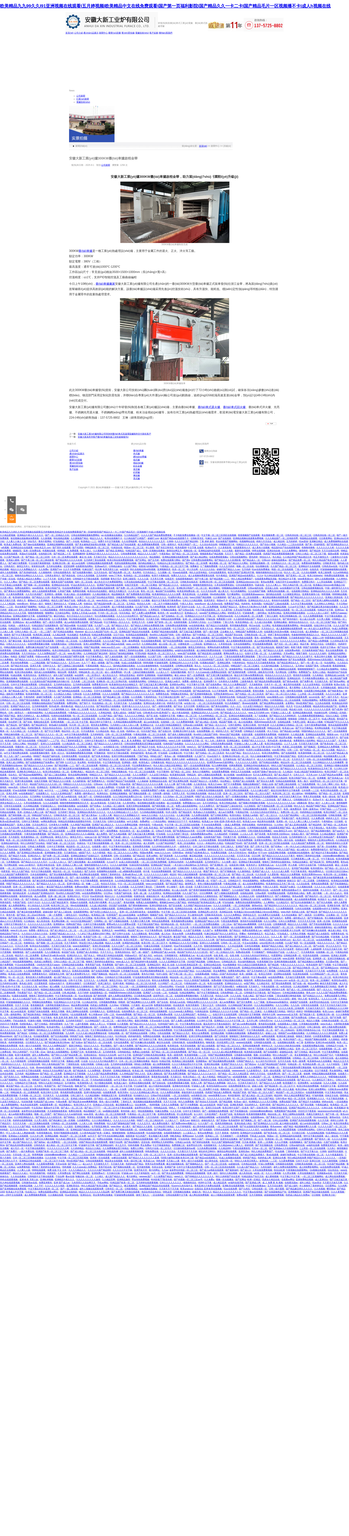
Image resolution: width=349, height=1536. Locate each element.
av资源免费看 (223, 1117)
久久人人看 (276, 936)
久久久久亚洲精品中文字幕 (172, 961)
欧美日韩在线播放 (24, 672)
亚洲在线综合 (90, 1055)
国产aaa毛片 (338, 831)
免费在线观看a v (251, 958)
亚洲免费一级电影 (33, 759)
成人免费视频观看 (162, 1064)
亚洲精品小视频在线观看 (336, 765)
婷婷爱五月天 (234, 613)
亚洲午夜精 (118, 983)
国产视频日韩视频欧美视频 (252, 803)
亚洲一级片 (51, 768)
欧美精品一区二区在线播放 (137, 575)
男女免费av (145, 1145)
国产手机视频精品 (339, 883)
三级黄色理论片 (184, 787)
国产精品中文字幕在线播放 (324, 852)
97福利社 (64, 1014)
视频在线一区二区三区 (231, 1089)
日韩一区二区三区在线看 (18, 703)
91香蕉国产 (111, 915)
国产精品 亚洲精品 (115, 550)
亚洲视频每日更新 (54, 852)
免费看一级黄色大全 (192, 681)
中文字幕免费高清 (136, 619)
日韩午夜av (281, 1098)
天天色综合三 (150, 572)
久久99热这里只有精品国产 (321, 837)
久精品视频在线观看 (215, 641)
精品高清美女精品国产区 (325, 706)
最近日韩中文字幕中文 (101, 722)
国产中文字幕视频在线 (208, 992)
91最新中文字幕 (168, 715)
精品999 (278, 1095)
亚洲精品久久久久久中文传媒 (224, 1011)
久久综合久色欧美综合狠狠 (287, 1045)
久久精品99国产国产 (121, 750)
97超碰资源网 (161, 662)
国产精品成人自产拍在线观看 (121, 544)
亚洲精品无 (42, 787)
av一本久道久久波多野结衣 (317, 628)
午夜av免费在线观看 (63, 958)
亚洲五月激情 (64, 578)
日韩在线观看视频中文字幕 (103, 886)
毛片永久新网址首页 (263, 774)
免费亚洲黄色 (46, 1182)
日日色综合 (20, 799)
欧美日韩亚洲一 (131, 940)
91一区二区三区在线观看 (304, 610)
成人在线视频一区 (146, 831)
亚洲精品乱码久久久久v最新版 (80, 834)
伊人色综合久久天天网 (39, 905)
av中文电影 (133, 821)
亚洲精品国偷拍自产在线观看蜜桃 (153, 809)
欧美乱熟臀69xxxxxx (312, 874)
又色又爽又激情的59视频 (59, 999)
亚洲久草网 (12, 793)
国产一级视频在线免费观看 (215, 1111)
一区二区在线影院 (181, 1095)
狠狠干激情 (302, 653)
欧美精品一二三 (89, 541)
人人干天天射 (50, 578)
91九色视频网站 (239, 591)
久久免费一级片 (230, 862)
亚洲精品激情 (124, 1179)
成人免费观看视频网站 (40, 650)
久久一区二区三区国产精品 (323, 622)
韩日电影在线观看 (78, 619)
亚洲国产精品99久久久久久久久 (304, 1108)
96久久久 (207, 1192)
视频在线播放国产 (252, 784)
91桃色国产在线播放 (173, 743)
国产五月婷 (153, 560)
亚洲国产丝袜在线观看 (39, 1011)
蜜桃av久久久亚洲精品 (39, 600)
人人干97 (39, 1185)
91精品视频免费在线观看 (104, 610)
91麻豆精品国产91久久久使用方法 (221, 933)
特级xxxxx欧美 (42, 656)
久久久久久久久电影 (55, 1185)
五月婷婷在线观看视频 (122, 1064)
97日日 (85, 896)
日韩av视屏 (261, 893)
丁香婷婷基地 (292, 1151)
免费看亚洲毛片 (329, 1145)
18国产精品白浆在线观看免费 (93, 1142)
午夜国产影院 (19, 902)
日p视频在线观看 (318, 1170)
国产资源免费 (166, 855)
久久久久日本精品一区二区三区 (289, 1020)
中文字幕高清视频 (335, 1098)
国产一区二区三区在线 (216, 1164)
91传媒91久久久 (141, 1095)
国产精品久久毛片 (120, 625)
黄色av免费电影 (206, 1133)
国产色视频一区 (272, 1067)
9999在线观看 (39, 1170)
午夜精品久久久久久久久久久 (82, 712)
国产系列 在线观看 (62, 547)
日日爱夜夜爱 (41, 983)
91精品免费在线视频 (102, 634)
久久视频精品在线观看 (285, 669)
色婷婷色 (245, 603)
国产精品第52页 (39, 725)
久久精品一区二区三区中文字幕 (244, 787)
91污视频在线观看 (104, 1083)
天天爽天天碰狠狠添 (123, 859)
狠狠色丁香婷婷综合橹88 (41, 995)
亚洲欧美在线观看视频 (233, 1185)
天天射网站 (35, 796)
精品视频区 (155, 557)
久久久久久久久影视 (187, 840)
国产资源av (221, 1120)
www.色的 (13, 787)
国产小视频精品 (283, 896)
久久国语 (68, 1126)
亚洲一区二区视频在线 (24, 886)
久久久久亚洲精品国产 (62, 793)
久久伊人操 (134, 591)
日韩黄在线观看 (128, 746)
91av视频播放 (229, 964)
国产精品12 (235, 930)
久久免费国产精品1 (163, 1176)
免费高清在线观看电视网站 (248, 902)
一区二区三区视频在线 (71, 647)
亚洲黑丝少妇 (203, 706)
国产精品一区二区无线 (330, 793)
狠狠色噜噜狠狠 (36, 613)
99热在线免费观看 (161, 921)
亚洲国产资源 (242, 846)
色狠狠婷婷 (284, 734)
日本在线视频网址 (242, 644)
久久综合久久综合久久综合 (34, 933)
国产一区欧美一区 (103, 1027)
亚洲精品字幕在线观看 (250, 862)
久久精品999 (224, 1148)
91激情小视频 (35, 1020)
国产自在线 (163, 1002)
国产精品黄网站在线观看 (272, 703)
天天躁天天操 (114, 803)
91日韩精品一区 (167, 638)
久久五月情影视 (202, 859)
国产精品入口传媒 (58, 1039)
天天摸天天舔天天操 (61, 946)
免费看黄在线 (338, 933)
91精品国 (173, 992)
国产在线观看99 (184, 687)
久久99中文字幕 (205, 1020)
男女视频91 (107, 1045)
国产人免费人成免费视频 (144, 613)
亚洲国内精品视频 (131, 943)
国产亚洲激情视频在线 (201, 694)
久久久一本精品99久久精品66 (273, 778)
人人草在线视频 (324, 582)
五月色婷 (246, 569)
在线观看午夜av (59, 809)
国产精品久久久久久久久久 (228, 958)
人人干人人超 (216, 656)
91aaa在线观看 (180, 572)
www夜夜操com (306, 578)
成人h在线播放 (245, 722)
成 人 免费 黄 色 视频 (272, 1182)
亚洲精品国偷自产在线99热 (130, 908)
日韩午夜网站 (235, 725)
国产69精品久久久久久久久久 (170, 1089)
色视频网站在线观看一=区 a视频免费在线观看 (119, 871)
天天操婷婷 (167, 946)
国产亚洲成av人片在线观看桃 (283, 1148)
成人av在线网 (78, 563)
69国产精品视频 (92, 647)
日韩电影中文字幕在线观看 (86, 578)
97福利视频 (318, 1095)
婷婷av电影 (220, 628)
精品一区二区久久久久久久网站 (123, 852)
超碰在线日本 (153, 896)
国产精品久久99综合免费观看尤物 (147, 625)
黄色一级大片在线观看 (192, 1161)
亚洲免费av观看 (165, 1014)
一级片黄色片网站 (124, 1020)
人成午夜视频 (82, 1024)
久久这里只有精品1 (159, 774)
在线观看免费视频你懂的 (186, 995)
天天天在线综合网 (331, 550)
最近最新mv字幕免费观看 (174, 1036)
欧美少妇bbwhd (315, 575)
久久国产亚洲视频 (192, 930)
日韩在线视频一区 (87, 1139)
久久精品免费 (59, 634)
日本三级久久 (227, 846)
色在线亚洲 (178, 1005)
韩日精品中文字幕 (287, 578)
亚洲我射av (59, 924)
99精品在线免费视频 (171, 619)
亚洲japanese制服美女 (277, 1002)
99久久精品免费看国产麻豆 (297, 1095)
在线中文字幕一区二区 (256, 653)
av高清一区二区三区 (298, 980)
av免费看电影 (24, 1167)
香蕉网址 (119, 877)
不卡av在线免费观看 (211, 824)
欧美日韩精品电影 (228, 803)
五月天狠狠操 (256, 1195)
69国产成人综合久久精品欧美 (209, 796)
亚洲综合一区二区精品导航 (206, 977)
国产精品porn (274, 992)
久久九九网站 (270, 921)
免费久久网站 (137, 1148)
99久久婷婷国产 (21, 1052)
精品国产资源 (240, 1092)
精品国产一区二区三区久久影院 (30, 687)
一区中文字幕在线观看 (238, 999)
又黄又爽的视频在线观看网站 (159, 650)
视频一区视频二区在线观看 (185, 899)
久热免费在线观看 (194, 933)
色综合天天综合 (109, 883)
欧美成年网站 (53, 1027)
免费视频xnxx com (192, 803)
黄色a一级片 (314, 803)
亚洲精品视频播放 (119, 793)
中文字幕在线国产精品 (285, 756)
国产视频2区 (310, 746)
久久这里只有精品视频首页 (168, 725)
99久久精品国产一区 (282, 1055)
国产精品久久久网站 (238, 563)
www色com (200, 603)
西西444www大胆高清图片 (321, 659)
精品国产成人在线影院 (115, 737)
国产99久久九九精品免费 (153, 940)
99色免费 (160, 1161)
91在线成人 (77, 871)
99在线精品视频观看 (82, 650)
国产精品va (250, 1064)
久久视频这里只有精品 (275, 1011)
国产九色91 (89, 871)
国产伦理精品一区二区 (58, 1098)
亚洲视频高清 (164, 569)
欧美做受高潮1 (225, 936)
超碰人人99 (318, 638)
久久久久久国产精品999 (186, 541)
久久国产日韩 (155, 656)
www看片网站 (279, 750)
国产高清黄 (260, 834)
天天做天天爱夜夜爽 (295, 977)
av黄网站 (267, 899)
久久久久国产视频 (20, 927)
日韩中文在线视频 (101, 849)
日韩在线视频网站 (239, 557)
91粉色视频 (133, 1145)
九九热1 (331, 1148)
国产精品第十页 (307, 1014)
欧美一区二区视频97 (320, 980)
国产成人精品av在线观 (113, 644)
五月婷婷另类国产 (75, 1020)
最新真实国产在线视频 (62, 582)
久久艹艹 (85, 662)
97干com (262, 852)
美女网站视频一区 (106, 719)
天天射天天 (48, 1095)
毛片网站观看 (11, 865)
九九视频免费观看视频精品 (311, 715)
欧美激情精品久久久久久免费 (166, 594)
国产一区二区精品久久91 (57, 535)
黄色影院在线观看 (267, 1024)
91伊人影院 (171, 812)
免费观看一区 (58, 1080)
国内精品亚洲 (19, 893)
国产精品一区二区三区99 (37, 557)
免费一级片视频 (314, 893)
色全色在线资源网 (29, 1104)
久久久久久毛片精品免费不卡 (103, 1061)
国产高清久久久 (12, 1076)
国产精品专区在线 (20, 665)
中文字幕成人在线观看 (11, 585)
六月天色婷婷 (152, 1117)
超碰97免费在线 (288, 1154)
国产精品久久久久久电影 (128, 818)
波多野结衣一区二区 (163, 995)
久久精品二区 (231, 849)
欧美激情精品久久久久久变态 (245, 1129)
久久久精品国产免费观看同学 (14, 874)
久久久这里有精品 (311, 684)
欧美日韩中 (186, 924)
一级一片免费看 (55, 915)
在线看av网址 (288, 1179)
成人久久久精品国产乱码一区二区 (101, 631)
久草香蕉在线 (225, 644)
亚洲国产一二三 (231, 949)
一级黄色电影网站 (34, 712)
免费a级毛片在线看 (261, 877)
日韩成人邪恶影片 (209, 899)
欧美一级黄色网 (175, 1055)
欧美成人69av (71, 606)
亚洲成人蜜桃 (13, 560)
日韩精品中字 (235, 880)
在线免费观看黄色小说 (239, 1086)
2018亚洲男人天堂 (225, 1042)
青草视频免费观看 (239, 625)
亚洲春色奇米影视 (181, 1086)
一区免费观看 (242, 1136)
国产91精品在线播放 (63, 631)
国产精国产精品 (8, 715)
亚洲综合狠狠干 (74, 983)
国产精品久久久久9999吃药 (283, 715)
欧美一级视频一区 (248, 974)
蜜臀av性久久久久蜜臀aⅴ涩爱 (121, 924)
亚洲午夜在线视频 (24, 781)
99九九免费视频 (186, 1101)
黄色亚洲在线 (189, 594)
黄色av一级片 (37, 603)
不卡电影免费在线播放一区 (186, 535)
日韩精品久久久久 (9, 700)
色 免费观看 (73, 550)
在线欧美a (5, 995)
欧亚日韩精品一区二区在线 (34, 827)
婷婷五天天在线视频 (241, 771)
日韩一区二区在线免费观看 (319, 759)
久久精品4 (288, 771)
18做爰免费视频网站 (126, 597)
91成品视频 (16, 675)
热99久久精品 (266, 940)
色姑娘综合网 (321, 712)
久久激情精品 (244, 871)
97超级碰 (234, 834)
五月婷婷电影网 (40, 706)
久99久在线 (327, 1108)
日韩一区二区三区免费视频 (118, 734)
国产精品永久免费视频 (215, 1083)
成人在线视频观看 (96, 862)
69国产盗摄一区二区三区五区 (61, 843)
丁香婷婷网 (159, 886)
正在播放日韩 (175, 753)
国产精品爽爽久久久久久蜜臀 (141, 1002)
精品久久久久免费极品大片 (24, 569)
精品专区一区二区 (71, 731)
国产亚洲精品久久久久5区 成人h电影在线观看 (276, 1123)
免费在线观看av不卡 (291, 890)
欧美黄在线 (173, 1045)
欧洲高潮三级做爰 (42, 634)
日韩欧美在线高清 (189, 582)
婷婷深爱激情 (56, 1024)
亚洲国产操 (170, 1167)
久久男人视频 (323, 619)
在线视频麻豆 (296, 1142)
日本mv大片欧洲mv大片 (196, 656)
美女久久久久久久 (252, 753)
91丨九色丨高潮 (90, 818)
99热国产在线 (77, 1036)
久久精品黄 (102, 980)
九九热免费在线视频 (207, 1148)
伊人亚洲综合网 (184, 1114)
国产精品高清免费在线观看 (268, 681)
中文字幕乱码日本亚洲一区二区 (43, 1189)
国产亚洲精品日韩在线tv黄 (30, 852)
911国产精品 (245, 849)
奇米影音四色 (94, 762)
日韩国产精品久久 (245, 1061)
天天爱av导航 (333, 961)
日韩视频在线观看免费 (296, 697)
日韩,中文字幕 (75, 980)
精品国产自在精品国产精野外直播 (68, 656)
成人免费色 (102, 834)
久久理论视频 (111, 784)
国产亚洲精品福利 (105, 1145)
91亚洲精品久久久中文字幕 (67, 1002)
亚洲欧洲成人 (77, 771)
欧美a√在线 (340, 684)
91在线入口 (31, 1192)
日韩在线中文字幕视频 (249, 1014)
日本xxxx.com (280, 980)
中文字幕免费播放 (331, 1052)
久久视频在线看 (305, 886)
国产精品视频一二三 (220, 578)
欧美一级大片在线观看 (30, 1045)
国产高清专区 (92, 1076)
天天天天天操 (19, 1123)
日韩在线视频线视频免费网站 (85, 535)
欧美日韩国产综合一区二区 (302, 778)
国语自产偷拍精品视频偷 (121, 653)
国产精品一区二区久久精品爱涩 (233, 1073)
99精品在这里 (274, 728)
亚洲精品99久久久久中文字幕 (184, 662)
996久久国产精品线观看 (283, 765)
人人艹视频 (259, 1002)
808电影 (61, 550)
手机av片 (168, 949)
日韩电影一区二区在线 (66, 641)
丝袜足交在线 (297, 631)
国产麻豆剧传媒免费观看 (29, 912)
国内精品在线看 (274, 594)
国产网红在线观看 (81, 1173)
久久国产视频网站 (9, 1080)
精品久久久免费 (113, 943)
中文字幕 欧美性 (299, 871)
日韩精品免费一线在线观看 (290, 971)
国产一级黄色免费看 (162, 706)
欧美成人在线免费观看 (19, 974)
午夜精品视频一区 (232, 883)
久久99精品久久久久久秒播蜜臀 (328, 762)
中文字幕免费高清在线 (191, 1024)
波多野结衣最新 (336, 1151)
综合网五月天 (54, 936)
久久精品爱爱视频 (287, 1129)
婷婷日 (299, 1011)
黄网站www (188, 1136)
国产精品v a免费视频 (318, 641)
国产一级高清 (305, 915)
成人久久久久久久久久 (11, 1030)
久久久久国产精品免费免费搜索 (156, 535)
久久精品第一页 (35, 731)
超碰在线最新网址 (67, 899)
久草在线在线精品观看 (135, 582)
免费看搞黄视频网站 (311, 563)
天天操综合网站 (63, 613)
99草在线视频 (259, 550)
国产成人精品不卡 (247, 759)
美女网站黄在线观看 (89, 874)
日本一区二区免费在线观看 (64, 557)
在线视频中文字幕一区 (193, 740)
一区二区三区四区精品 (89, 930)
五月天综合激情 (275, 1185)
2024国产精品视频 (196, 961)
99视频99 (126, 1076)
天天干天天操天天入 (220, 1058)
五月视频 (338, 940)
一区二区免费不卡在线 (262, 737)
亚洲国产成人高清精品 (88, 952)
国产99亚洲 (104, 837)
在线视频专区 (210, 1145)
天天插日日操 (113, 1173)
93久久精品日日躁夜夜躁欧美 (252, 964)
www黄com (23, 603)
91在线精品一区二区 (102, 703)
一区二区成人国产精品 (15, 728)
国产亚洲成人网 (253, 1182)
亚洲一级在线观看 (272, 1070)
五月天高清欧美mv (19, 1129)
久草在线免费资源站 (224, 585)
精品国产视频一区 (228, 722)
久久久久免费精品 (233, 915)
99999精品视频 (340, 594)
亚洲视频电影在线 (58, 980)
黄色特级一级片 (129, 1111)
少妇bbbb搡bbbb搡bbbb (261, 1111)
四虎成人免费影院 (43, 961)
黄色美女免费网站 (100, 725)
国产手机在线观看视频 (320, 924)
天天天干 (229, 553)
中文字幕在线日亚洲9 (169, 697)
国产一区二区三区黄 (292, 1073)
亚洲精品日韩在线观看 (30, 1161)
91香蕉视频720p (265, 961)
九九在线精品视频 (316, 1133)
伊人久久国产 (115, 902)
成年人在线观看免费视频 (44, 591)
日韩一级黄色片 (169, 544)
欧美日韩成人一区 (192, 1076)
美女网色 (137, 572)
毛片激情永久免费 (77, 940)
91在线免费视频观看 (161, 871)
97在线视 (161, 834)
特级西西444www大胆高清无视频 (125, 992)
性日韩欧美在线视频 (197, 793)
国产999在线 (312, 834)
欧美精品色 (239, 1114)
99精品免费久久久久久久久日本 (202, 1002)
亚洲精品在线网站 (337, 653)
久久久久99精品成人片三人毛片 (123, 812)
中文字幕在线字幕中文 (77, 678)
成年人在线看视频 (9, 572)
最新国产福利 (283, 647)
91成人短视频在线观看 (230, 1157)
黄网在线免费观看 (320, 883)
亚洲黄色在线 (113, 1011)
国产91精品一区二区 (310, 750)
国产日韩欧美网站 (219, 815)
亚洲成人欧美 (86, 1048)
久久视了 (79, 597)
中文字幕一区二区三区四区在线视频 (219, 535)
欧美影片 (322, 899)
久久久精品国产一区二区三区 (225, 908)
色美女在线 (157, 1167)
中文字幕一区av (38, 1052)
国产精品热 (315, 550)
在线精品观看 (284, 722)
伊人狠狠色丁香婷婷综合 (93, 927)
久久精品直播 (297, 734)
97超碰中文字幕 (87, 1145)
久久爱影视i (273, 874)
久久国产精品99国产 (166, 843)
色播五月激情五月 (315, 1114)
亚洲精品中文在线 (150, 687)
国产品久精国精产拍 (221, 638)
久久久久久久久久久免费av (293, 641)
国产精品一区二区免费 (197, 563)
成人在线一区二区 (168, 644)
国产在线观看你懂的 (83, 572)
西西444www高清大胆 (265, 722)
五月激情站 (70, 1083)
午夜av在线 (158, 824)
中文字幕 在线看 (196, 547)
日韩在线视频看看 (95, 1161)
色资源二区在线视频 (292, 746)
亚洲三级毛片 (105, 983)
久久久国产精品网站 (289, 815)
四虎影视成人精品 (296, 893)
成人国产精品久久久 (23, 1142)
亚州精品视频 (217, 1033)
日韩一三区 (293, 750)
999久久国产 (197, 1139)
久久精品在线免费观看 (56, 712)
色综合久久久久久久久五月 (152, 541)
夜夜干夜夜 (296, 647)
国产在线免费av (214, 684)
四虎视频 (105, 578)
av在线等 (124, 569)
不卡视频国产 (258, 952)
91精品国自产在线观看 (19, 628)
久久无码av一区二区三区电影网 (94, 606)
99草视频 (326, 594)
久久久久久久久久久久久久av (281, 803)
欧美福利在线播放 (22, 597)
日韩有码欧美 (159, 737)
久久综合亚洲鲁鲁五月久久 (241, 818)
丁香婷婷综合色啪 (226, 697)
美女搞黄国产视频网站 (227, 541)
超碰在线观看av (279, 560)
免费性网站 (72, 703)
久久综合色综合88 (209, 544)
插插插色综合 (190, 1182)
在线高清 (314, 569)
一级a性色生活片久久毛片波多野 (278, 949)
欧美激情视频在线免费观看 (255, 709)
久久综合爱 (260, 874)
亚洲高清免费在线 (167, 1114)
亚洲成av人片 (191, 613)
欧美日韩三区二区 (60, 905)
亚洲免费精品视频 (305, 1179)
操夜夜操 (130, 1136)
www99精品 (120, 930)
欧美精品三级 (98, 915)
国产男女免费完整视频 (164, 837)
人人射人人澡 (328, 803)
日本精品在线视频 (256, 1039)
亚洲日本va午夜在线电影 (310, 756)
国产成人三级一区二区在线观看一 (244, 597)
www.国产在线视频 (187, 653)
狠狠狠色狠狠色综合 (203, 585)
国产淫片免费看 (244, 1002)
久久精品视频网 (301, 986)
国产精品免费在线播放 (159, 890)
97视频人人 (5, 999)
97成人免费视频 (266, 1164)
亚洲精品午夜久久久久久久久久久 (102, 553)
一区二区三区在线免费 (227, 1126)
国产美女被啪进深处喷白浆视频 (90, 544)
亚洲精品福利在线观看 (209, 550)
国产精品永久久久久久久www (38, 765)
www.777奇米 (116, 575)
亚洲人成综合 (120, 712)
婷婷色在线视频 (67, 610)
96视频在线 (25, 678)
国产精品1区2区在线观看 (209, 949)
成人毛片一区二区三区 (303, 940)
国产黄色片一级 (322, 1139)
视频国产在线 (157, 915)
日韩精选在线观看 (103, 796)
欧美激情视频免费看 (256, 1114)
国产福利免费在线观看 (153, 818)
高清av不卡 (318, 799)
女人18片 (198, 1114)
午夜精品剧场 (202, 1011)
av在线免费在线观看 (330, 1167)
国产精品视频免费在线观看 (222, 1061)
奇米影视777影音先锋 (162, 1179)
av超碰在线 (234, 1164)
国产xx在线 (319, 946)
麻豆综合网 (315, 1052)
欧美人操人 (86, 550)
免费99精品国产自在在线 (125, 1027)
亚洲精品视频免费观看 (217, 787)
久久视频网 (99, 550)
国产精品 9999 (72, 880)
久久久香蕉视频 (60, 619)
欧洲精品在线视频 (172, 893)
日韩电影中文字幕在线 (255, 992)
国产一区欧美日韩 (259, 1108)
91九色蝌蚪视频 (220, 765)
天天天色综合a (28, 653)
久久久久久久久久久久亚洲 (317, 709)
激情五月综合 (317, 644)
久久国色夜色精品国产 (244, 619)
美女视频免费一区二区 (273, 535)
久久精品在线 (102, 731)
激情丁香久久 (143, 1195)
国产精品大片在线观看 (217, 625)
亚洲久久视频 (24, 824)
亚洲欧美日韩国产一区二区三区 (192, 588)
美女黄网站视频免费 (10, 619)
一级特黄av (261, 613)
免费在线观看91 (23, 588)
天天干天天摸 (170, 1101)
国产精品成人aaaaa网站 (203, 737)
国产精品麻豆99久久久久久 (299, 1189)
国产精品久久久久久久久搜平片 (297, 656)
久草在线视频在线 (33, 803)
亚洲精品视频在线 (122, 1070)
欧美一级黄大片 (57, 1048)
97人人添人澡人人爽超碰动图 (20, 1133)
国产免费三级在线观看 (285, 784)
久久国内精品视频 (270, 665)
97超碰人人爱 (199, 1086)
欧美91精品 (236, 815)
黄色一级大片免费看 (259, 687)
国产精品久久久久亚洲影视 (227, 560)
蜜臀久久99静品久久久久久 (313, 1076)
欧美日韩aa (301, 1089)
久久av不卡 (112, 862)
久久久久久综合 (207, 569)
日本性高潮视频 (252, 946)
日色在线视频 (164, 1033)
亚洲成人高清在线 (104, 890)
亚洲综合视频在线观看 (140, 1083)
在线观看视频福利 (185, 578)
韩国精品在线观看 (309, 538)
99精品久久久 (96, 774)
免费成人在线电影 (141, 1052)
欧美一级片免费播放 (74, 1076)
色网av (100, 977)
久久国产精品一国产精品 (111, 715)
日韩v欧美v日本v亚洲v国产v (157, 712)
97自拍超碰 (228, 902)
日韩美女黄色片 (53, 575)
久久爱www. (230, 1017)
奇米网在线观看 (322, 728)
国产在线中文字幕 (148, 1039)
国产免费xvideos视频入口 (184, 1123)
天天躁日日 (176, 1076)
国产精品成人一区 (251, 560)
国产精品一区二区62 (301, 600)
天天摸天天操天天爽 (309, 743)
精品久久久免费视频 (290, 874)
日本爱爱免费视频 (322, 1036)
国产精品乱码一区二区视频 (276, 1017)
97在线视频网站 (230, 650)
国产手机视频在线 (239, 1111)
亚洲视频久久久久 (247, 837)
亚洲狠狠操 (150, 675)
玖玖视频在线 (13, 809)
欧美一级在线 (329, 796)
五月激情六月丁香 (154, 1008)
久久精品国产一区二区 (260, 1076)
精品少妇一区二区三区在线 (312, 905)
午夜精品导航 (242, 812)
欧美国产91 (50, 1086)
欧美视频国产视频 (102, 999)
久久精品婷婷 (221, 834)
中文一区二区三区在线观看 (142, 771)
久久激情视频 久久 (60, 709)
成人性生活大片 (110, 675)
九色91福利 (266, 1167)
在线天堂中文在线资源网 (225, 1014)
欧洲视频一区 (15, 940)
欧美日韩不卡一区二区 (64, 967)
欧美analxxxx (186, 1189)
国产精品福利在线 (202, 691)
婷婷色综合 (151, 908)
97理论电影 (140, 653)
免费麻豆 (194, 566)
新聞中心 (103, 33)
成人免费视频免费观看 (148, 544)
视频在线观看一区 (10, 768)
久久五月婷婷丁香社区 (178, 834)
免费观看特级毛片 (320, 849)
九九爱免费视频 (287, 1161)
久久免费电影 (94, 1070)
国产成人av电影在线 (67, 796)
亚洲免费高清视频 (142, 846)
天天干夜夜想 (71, 943)
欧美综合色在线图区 (97, 591)
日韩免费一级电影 (162, 793)
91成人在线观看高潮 (131, 662)
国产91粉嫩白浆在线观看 (314, 930)
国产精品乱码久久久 (145, 700)
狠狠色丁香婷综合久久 (56, 603)
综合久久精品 (332, 715)
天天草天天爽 (157, 578)
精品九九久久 (96, 538)
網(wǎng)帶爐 (140, 456)
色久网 (98, 569)
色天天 (289, 706)
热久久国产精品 (233, 753)
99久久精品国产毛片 (323, 1055)
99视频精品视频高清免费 (234, 588)
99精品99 (115, 971)
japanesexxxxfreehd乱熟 (330, 1111)
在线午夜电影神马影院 (179, 737)
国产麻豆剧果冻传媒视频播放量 (74, 768)
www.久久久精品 (150, 815)
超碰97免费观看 (44, 697)
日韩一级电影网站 (13, 1014)
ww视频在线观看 (111, 1111)
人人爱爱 (71, 831)
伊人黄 (127, 672)
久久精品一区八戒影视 (114, 806)
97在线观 (163, 753)
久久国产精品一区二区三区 (283, 566)
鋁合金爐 (137, 466)
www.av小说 (91, 837)
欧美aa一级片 (241, 1101)
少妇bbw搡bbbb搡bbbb (333, 855)
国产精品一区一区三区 (144, 1014)
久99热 (170, 541)
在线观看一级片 (100, 846)
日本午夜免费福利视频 (315, 725)
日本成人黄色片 (121, 840)
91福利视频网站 (165, 675)
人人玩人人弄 (247, 834)
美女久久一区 (135, 1080)
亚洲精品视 (267, 669)
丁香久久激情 (271, 616)
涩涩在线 (145, 1142)
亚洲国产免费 (198, 827)
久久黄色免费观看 (15, 594)
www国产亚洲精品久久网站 (212, 613)
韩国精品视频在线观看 (52, 989)
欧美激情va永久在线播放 (319, 1061)
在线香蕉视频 (180, 622)
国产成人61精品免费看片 (252, 1154)
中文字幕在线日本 (13, 1089)
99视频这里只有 (227, 544)
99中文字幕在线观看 (313, 1136)
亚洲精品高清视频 (234, 989)
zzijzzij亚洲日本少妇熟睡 (272, 943)
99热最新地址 (139, 638)
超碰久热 (196, 1192)
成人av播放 (200, 849)
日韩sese (98, 784)
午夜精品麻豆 (322, 1104)
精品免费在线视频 (80, 1005)
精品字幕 (304, 644)
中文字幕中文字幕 (196, 684)
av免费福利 (143, 915)
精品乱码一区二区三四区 (98, 771)
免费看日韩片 (308, 582)
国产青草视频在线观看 (278, 859)
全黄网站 (290, 703)
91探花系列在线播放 (139, 865)
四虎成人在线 (298, 912)
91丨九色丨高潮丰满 (215, 740)
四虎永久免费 (302, 949)
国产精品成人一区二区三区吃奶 (163, 750)
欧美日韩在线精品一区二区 (56, 771)
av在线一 (41, 886)
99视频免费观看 (185, 756)
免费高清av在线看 (263, 980)
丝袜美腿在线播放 (67, 806)
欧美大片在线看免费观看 (249, 1017)
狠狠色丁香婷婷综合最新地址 (276, 862)
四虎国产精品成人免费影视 (218, 1092)
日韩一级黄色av (184, 634)
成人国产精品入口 (63, 977)
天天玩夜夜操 (88, 731)
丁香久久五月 (207, 1005)
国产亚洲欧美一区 (219, 865)
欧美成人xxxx (249, 821)
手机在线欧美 (20, 1020)
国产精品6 (22, 1033)
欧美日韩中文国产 (152, 799)
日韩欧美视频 (335, 815)
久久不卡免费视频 (72, 569)
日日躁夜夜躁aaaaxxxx (253, 594)
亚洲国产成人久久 (261, 871)
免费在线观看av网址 (48, 1192)
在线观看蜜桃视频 (315, 1092)
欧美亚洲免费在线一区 (188, 591)
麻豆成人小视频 (315, 722)
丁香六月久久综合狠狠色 (268, 656)
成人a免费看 (40, 896)
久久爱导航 (226, 610)
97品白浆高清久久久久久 (83, 585)
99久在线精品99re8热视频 (143, 569)
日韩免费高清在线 (260, 890)
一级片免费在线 (27, 1151)
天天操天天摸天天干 (316, 1008)
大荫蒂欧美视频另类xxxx (57, 1005)
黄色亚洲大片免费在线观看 (39, 977)
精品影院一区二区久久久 (78, 846)
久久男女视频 (289, 1173)
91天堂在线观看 (198, 750)
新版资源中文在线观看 (193, 1092)
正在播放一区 (333, 915)
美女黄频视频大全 (303, 1055)
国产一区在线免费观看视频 (197, 765)
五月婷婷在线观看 (82, 684)
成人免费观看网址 (17, 905)
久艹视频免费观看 (209, 566)
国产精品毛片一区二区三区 (318, 896)
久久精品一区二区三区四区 (309, 765)
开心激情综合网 (195, 915)
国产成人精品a (83, 610)
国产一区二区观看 (306, 880)
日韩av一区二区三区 (42, 967)
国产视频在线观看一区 (140, 793)
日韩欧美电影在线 (279, 1108)
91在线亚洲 (85, 756)
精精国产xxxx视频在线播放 (291, 1033)
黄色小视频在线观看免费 (210, 883)
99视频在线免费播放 (42, 1002)
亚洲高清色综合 (123, 952)
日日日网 (200, 831)
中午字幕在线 (328, 859)
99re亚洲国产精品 (305, 703)
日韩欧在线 (220, 709)
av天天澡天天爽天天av (290, 796)
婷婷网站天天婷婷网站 (163, 1142)
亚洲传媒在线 (184, 1080)
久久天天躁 (323, 1120)
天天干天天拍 (184, 1008)
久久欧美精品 (197, 700)
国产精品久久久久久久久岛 (293, 768)
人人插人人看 (7, 631)
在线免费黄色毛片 (217, 818)
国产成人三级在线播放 (55, 774)
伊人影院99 (226, 1048)
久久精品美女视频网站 (328, 669)
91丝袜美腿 (27, 1101)
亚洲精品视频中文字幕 (24, 616)
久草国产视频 (64, 591)
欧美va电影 (11, 740)
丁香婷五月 (126, 1101)
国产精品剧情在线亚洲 (211, 1154)
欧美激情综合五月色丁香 (320, 768)
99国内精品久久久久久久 (313, 731)
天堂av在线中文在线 (16, 846)
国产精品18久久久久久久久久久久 (307, 597)
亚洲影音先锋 (268, 787)
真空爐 (136, 469)
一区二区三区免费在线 (11, 759)
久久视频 (145, 600)
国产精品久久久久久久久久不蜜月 (278, 855)
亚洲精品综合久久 (234, 983)
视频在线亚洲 (116, 728)
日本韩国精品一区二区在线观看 (285, 700)
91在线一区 (25, 1080)
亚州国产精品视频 (301, 868)
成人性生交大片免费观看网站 (108, 582)
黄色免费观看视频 (227, 840)
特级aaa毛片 (131, 955)
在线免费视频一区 (206, 731)
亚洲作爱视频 (218, 859)
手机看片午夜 (230, 837)
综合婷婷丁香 (15, 722)
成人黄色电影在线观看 (204, 1126)
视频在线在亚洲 (41, 722)
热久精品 (277, 557)
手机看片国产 (288, 818)
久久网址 (266, 625)
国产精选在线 (69, 575)
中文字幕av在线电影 (253, 1192)
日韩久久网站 (19, 743)
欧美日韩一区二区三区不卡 (154, 943)
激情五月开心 (62, 837)
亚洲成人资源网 (339, 955)
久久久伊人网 (37, 1136)
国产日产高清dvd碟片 (224, 986)
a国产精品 (288, 1126)
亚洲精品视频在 (82, 1126)
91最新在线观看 (20, 995)
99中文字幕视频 (256, 1048)
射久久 (198, 665)
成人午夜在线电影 (181, 712)
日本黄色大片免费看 (228, 681)
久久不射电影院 (183, 1126)
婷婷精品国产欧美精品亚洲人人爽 (204, 902)
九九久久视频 (330, 1083)
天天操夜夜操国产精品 (300, 638)
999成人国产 (156, 756)
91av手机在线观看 (183, 946)
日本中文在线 (265, 924)
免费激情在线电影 (163, 1005)
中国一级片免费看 (170, 1058)
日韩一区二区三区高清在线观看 (220, 1167)
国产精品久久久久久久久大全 (187, 871)
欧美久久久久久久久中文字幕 (171, 746)
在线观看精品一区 (99, 992)
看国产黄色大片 (211, 871)
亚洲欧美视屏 (237, 1104)
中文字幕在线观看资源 (333, 1030)
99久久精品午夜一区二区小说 (297, 585)
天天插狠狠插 (206, 809)
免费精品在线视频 (152, 1036)
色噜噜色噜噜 (308, 547)
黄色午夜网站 (45, 541)
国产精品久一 (95, 746)
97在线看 (120, 787)
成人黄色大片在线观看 (160, 628)
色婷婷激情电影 (16, 1042)
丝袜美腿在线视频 (122, 1058)
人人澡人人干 (163, 672)
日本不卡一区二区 (273, 684)
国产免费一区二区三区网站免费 (131, 588)
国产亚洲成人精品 (95, 659)
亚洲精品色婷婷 (158, 849)
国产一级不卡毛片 (238, 687)
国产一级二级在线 (69, 1189)
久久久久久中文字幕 (216, 700)
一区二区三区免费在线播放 (206, 924)
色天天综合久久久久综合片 (80, 616)
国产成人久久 (304, 1080)
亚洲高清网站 (240, 1048)
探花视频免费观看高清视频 (79, 753)
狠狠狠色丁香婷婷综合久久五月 (244, 1036)
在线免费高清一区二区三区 (135, 1011)
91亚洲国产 (185, 1117)
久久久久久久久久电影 (124, 1120)
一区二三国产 (45, 631)
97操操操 (111, 1024)
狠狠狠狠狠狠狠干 (307, 669)
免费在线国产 (228, 977)
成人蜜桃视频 (272, 1176)
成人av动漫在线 (152, 722)
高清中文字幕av (328, 647)
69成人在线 (267, 784)
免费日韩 (60, 628)
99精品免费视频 (50, 1014)
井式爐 (136, 453)
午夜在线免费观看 (230, 921)
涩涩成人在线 (272, 588)
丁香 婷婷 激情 (207, 541)
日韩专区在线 (327, 1058)
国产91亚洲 (130, 980)
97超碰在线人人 (49, 806)
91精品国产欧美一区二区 (122, 1182)
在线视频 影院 (89, 719)
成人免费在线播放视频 (253, 678)
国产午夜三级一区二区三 (181, 974)
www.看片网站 (75, 653)
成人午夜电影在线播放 (123, 606)
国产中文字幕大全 (23, 1036)
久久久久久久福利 (318, 653)
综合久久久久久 (92, 1045)
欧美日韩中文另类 (50, 1092)
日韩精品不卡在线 (335, 1045)
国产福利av (40, 1142)
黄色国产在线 (81, 1008)
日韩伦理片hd (266, 1020)
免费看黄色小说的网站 (304, 740)
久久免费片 (74, 799)
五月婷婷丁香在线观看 (95, 560)
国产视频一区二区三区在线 (218, 868)
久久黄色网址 (129, 803)
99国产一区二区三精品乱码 (150, 1120)
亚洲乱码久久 (34, 855)
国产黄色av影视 (291, 681)
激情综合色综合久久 (299, 622)
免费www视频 (82, 886)
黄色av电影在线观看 (243, 638)
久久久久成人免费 (281, 871)
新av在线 (60, 678)
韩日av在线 (255, 625)
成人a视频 (55, 986)
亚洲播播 (321, 778)
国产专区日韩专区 (165, 547)
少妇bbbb (325, 955)
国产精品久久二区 (204, 678)
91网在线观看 (20, 908)
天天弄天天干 (298, 759)
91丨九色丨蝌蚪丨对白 (328, 784)
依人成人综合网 (308, 619)
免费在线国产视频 (288, 1101)
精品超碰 (192, 1070)
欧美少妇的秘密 (192, 989)
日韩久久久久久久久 (16, 644)
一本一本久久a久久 (333, 893)
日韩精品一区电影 (338, 712)
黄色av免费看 (267, 582)
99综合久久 (265, 557)
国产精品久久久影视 (143, 1126)
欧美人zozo (177, 980)
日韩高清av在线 (330, 566)
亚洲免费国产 (26, 849)
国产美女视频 (307, 1104)
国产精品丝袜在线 (246, 1080)
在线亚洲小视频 (237, 865)
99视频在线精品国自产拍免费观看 (49, 703)
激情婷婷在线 (26, 896)
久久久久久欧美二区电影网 (291, 1008)
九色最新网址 (145, 737)
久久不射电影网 (220, 691)
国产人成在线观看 (34, 952)
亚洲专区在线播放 (229, 1139)
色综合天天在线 (280, 837)
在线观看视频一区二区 (330, 1048)
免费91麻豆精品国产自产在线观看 (42, 647)
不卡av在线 (105, 1017)
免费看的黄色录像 (328, 700)
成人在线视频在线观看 (242, 927)
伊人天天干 (326, 890)
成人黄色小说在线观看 (185, 949)
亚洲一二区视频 (265, 1142)
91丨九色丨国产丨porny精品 (18, 756)
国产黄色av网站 (338, 681)
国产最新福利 (232, 1170)
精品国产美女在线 (234, 634)
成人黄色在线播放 (334, 799)
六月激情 (135, 1005)
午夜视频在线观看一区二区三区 (81, 759)
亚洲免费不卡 (210, 681)
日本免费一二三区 (311, 790)
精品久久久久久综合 (85, 706)
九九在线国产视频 (257, 591)
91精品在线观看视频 (286, 781)
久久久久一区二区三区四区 (216, 665)
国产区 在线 (152, 715)
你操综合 (88, 603)
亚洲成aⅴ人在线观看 (18, 1136)
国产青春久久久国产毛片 (278, 1117)
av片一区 (156, 1173)
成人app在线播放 (127, 915)
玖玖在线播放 (58, 659)
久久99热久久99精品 (324, 603)
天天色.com (311, 774)
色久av (344, 697)
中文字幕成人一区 (102, 949)
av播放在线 (241, 986)
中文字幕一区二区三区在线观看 (62, 669)
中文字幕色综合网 (231, 967)
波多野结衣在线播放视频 (33, 1111)
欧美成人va (207, 821)
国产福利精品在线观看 (69, 691)
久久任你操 (51, 1157)
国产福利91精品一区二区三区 (230, 768)
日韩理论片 (29, 940)
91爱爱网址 (276, 955)
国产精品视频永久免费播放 (311, 961)
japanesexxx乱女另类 (287, 1014)
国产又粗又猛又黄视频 (190, 631)
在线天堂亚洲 (131, 585)
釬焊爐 (136, 472)
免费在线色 (178, 880)
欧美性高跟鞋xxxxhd (217, 1086)
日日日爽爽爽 (206, 893)
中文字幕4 (189, 753)
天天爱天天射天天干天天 (206, 886)
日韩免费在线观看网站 (202, 560)
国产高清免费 (251, 843)
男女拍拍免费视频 (20, 662)
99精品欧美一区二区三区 (97, 547)
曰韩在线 (77, 694)
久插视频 (188, 877)
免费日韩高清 (169, 1080)
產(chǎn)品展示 (90, 33)
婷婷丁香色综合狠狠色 (279, 634)
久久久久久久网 (329, 999)
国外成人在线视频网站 (45, 672)
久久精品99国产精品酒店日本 (297, 557)
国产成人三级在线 (63, 912)
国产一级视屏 (137, 1008)
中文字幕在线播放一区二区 (32, 936)
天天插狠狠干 (227, 1136)
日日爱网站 (319, 915)
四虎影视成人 (26, 1024)
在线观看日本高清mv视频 (276, 631)
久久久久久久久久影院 (246, 762)
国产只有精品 (41, 1024)
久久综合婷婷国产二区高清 (210, 659)
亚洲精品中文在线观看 (309, 566)
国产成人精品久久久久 (62, 868)
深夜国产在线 (135, 712)
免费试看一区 (202, 880)
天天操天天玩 (100, 557)
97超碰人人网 (76, 603)
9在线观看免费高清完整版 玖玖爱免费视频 (166, 1070)
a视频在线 (302, 803)
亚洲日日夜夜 (250, 725)
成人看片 (126, 1126)
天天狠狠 (81, 1117)
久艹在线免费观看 (307, 784)
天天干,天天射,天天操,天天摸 (194, 1058)
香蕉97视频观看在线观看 (66, 1133)
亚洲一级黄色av (311, 809)
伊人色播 (292, 865)
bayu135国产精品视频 (201, 597)
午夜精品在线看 (326, 865)
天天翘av (4, 656)
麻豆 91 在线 (85, 557)
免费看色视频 (79, 591)
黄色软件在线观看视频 (251, 921)
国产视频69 (29, 1030)
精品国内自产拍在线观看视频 (285, 547)
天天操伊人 (254, 986)
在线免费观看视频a (218, 557)
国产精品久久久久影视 (60, 781)
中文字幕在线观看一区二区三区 (163, 582)
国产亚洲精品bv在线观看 (210, 746)
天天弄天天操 (243, 855)
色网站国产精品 (74, 924)
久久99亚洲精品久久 (24, 1117)
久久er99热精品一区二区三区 (212, 715)
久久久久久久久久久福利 (156, 874)
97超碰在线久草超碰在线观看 (95, 799)
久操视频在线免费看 (21, 709)
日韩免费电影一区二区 (231, 992)
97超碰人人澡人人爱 (281, 712)
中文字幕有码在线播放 (120, 846)
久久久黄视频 (338, 1192)
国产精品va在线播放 (97, 940)
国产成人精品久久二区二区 (63, 930)
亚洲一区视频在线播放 (154, 550)
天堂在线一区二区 (22, 1154)
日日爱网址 (331, 1185)
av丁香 (299, 1042)
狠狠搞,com (333, 734)
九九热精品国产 (132, 535)
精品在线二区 (274, 1114)
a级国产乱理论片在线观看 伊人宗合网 (282, 930)
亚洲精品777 (340, 582)
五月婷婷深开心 (212, 862)
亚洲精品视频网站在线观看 (60, 544)
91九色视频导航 (38, 1173)
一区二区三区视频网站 (313, 1176)
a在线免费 (275, 890)
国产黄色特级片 (290, 619)
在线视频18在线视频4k (298, 852)
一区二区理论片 (93, 675)
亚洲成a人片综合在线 (103, 1104)
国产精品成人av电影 (290, 731)
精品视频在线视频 (62, 1067)
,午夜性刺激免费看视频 (35, 834)
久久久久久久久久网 (302, 1117)
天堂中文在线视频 (103, 691)
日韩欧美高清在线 (213, 915)
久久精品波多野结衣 (141, 837)
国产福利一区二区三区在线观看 (130, 964)
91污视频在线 (82, 1058)
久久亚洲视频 (302, 787)
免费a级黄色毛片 (255, 1033)
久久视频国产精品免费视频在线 (77, 1027)
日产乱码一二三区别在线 (264, 799)
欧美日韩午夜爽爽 (98, 902)
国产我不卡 (85, 703)
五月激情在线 (230, 759)
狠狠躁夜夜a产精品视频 (212, 553)
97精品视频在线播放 (232, 980)
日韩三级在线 (314, 1027)
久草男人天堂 (178, 793)
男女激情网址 (336, 1070)
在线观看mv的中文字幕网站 (326, 908)
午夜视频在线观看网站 (297, 1170)
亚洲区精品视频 (212, 1064)
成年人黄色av (193, 728)
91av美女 (316, 1182)
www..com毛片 (133, 644)
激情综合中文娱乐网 (271, 958)
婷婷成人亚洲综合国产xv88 (129, 768)
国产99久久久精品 (152, 958)
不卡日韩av (341, 603)
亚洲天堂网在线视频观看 (123, 756)
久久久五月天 (144, 1123)
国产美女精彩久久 (166, 709)
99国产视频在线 (100, 974)
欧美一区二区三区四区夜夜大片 (21, 840)
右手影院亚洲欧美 (101, 1126)
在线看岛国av (291, 1182)
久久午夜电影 (99, 852)
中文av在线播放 (250, 943)
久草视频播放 (186, 859)
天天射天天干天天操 (169, 1189)
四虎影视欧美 (34, 728)
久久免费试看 (318, 818)
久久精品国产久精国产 (135, 538)
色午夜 (146, 871)
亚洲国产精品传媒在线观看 (110, 585)
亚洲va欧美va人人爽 (132, 874)
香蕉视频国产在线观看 (249, 535)
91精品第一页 (295, 1064)
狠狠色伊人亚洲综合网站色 (321, 840)
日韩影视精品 (131, 1189)
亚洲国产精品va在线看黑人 (242, 575)
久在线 (84, 1061)
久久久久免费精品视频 (127, 824)
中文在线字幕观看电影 (40, 563)
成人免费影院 (43, 715)
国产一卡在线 (73, 541)
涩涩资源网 (68, 566)
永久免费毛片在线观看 (269, 915)
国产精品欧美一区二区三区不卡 (280, 1086)
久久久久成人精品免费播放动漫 (91, 1033)
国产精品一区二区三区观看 (47, 992)
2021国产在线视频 (118, 905)
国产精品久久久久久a (175, 915)
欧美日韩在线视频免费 (19, 967)
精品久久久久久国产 (148, 553)
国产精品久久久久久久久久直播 (147, 784)
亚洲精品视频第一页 (260, 563)
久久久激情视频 (330, 1161)
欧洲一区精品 (254, 1179)
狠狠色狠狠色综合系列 (88, 831)
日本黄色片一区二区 (218, 687)
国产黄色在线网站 (220, 706)
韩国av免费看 (147, 852)
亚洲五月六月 (138, 622)
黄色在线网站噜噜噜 (78, 774)
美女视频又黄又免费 (159, 1136)
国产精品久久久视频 (132, 868)
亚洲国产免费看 (26, 656)
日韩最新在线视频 (243, 1055)
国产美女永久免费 (265, 781)
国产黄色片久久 (55, 1126)
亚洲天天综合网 (213, 1108)
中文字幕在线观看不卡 (54, 759)
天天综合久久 (268, 628)
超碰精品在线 (286, 1052)
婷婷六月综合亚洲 (75, 659)
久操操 (150, 622)
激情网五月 (190, 883)
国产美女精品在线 (266, 647)
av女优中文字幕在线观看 (29, 1070)
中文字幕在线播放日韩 (101, 1030)
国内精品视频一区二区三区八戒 (214, 874)
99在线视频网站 (251, 880)
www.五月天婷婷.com (259, 712)
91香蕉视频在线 (45, 1133)
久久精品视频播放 (49, 610)
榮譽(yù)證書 (114, 33)
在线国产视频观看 (169, 1117)
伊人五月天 (121, 1145)
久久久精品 (87, 691)
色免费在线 (84, 634)
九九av (165, 1170)
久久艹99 (69, 1024)
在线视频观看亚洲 (141, 1076)
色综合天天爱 (215, 793)
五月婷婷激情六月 (298, 837)
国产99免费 (236, 731)
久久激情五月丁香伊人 (323, 1080)
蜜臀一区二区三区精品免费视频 (154, 1027)
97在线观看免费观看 (263, 644)
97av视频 (107, 1058)
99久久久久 (299, 806)
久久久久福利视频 (119, 865)
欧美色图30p (317, 868)
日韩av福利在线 (256, 588)
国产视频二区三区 (116, 918)
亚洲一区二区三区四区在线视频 (274, 843)
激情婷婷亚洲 (106, 880)
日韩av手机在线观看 (161, 1095)
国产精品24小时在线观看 (179, 691)
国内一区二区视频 (253, 1089)
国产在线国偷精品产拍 (275, 1192)
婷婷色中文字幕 (175, 703)
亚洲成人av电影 (251, 815)
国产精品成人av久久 (150, 616)
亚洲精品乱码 (294, 678)
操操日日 (291, 880)
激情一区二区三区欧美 (210, 759)
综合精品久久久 (100, 1089)
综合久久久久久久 (326, 943)
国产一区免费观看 (196, 675)
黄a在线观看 (272, 1154)
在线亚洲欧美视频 (277, 852)
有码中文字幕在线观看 (118, 753)
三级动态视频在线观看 (143, 672)
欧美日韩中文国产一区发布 (235, 1108)
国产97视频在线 (228, 871)
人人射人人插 (86, 1123)
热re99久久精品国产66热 (162, 634)
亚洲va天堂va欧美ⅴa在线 (53, 955)
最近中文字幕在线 (193, 1067)
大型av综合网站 (166, 986)
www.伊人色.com (19, 930)
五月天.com (74, 662)
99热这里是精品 (127, 675)
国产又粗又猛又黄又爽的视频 (153, 684)
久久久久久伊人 (177, 999)
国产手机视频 (140, 890)
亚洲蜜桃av (201, 1061)
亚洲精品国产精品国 (161, 865)
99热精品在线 (161, 1108)
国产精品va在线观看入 (206, 1157)
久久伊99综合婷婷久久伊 (164, 846)
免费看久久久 (95, 619)
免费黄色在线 (162, 694)
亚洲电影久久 (210, 644)
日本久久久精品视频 (192, 600)
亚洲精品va (18, 622)
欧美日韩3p (100, 918)
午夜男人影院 (299, 722)
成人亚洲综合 (322, 1179)
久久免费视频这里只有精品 (323, 986)
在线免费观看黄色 (196, 1042)
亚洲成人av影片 (173, 681)
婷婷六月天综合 (264, 541)
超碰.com (12, 610)
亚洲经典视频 (57, 722)
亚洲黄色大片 (45, 675)
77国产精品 (143, 756)
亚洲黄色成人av (266, 865)
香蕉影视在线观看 (160, 1076)
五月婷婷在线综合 (63, 684)
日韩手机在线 (136, 669)
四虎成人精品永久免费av (29, 578)
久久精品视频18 (328, 834)
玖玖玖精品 (125, 613)
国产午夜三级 (201, 578)
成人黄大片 (223, 591)
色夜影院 (51, 1173)
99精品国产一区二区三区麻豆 (245, 665)
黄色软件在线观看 (281, 600)
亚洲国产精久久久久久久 (254, 740)
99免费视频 (100, 1123)
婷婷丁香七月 (150, 669)
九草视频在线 (13, 862)
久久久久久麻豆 (333, 694)
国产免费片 (12, 1151)
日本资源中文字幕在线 (183, 678)
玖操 (32, 1067)
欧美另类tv (331, 827)
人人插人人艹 (293, 952)
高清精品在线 (226, 912)
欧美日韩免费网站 (271, 753)
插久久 (48, 958)
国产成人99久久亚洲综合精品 (23, 831)
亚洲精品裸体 (224, 662)
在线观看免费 (110, 1092)
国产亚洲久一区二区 (296, 575)
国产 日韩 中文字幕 (260, 846)
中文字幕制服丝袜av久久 (259, 1058)
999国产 (37, 756)
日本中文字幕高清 (153, 796)
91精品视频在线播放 (132, 1048)
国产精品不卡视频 (265, 995)
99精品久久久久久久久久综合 (78, 784)
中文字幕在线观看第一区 (243, 647)
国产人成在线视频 (114, 656)
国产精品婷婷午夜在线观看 (144, 961)
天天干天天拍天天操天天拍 (333, 1005)
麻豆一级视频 (98, 662)
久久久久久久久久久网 (203, 940)
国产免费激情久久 (96, 781)
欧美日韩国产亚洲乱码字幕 (241, 572)
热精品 (14, 656)
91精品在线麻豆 (300, 862)
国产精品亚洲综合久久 (288, 662)
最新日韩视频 (141, 1020)
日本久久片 (299, 774)
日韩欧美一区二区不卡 (309, 719)
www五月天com (259, 999)
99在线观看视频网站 (23, 961)
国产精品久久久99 (41, 597)
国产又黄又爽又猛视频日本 (219, 675)
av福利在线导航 (236, 1182)
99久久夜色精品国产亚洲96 (137, 728)
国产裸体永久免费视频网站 (17, 591)
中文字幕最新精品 (162, 1145)
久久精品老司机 (90, 1002)
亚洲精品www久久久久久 (277, 868)
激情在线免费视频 (121, 638)
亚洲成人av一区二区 (167, 700)
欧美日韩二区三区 (282, 793)
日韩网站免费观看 (184, 665)
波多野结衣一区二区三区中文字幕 (326, 781)
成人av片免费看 (226, 812)
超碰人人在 (271, 1033)
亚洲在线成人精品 (243, 1123)
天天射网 (56, 1058)
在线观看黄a (153, 912)
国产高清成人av (336, 778)
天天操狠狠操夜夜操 (57, 1111)
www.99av (116, 1126)
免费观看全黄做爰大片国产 (100, 827)
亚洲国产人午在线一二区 (155, 992)
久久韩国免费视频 (33, 971)
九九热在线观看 (323, 703)
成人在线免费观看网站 (253, 883)
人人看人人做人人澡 (16, 541)
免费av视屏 (242, 1195)
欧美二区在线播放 (187, 843)
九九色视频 (123, 886)
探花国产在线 (68, 952)
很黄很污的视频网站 (149, 566)
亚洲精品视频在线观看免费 (175, 557)
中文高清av (37, 1108)
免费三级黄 (185, 967)
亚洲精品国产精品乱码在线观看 (134, 631)
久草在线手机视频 (242, 610)
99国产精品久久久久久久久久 (20, 883)
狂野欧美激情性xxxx (224, 694)
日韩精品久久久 (156, 681)
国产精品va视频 (68, 625)
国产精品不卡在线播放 (309, 1101)
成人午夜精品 (209, 1076)
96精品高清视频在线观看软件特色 (75, 821)
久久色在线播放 (289, 915)
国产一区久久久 (325, 989)
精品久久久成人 (21, 1173)
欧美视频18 (339, 1108)
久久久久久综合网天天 (127, 616)
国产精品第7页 (317, 862)
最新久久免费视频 (129, 759)
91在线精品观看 (252, 669)
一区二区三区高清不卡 (327, 737)
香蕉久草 (231, 700)
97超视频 (335, 936)
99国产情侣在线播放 (29, 700)
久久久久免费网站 (253, 1067)
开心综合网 (173, 967)
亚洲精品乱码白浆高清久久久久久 (171, 719)
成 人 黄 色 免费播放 (131, 740)
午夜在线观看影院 (242, 1148)
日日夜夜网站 (326, 538)
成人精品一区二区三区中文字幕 (61, 1145)
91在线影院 (134, 600)
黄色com (344, 1114)
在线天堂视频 (41, 781)
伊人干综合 (273, 731)
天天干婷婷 (83, 992)
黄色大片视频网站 (201, 771)
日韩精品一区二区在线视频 (64, 1123)
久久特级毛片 (253, 628)
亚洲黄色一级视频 (54, 594)
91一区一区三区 (16, 977)
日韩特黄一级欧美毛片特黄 (260, 672)
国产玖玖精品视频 (321, 936)
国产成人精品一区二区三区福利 (257, 1095)
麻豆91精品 (60, 616)
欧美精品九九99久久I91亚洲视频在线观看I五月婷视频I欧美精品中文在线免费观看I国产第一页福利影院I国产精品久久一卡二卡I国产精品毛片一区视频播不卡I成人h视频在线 (165, 5)
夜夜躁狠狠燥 (339, 665)
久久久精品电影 (204, 971)
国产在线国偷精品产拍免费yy (40, 762)
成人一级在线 (332, 1136)
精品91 (173, 874)
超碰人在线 (257, 1086)
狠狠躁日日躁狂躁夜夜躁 (61, 890)
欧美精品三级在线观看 (183, 1061)
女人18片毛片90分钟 (266, 1061)
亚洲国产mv (56, 569)
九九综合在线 (272, 691)
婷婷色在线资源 (89, 700)
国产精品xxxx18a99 (20, 1108)
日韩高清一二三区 (152, 1080)
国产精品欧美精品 (32, 1014)
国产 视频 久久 (284, 799)
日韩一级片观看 (277, 1189)
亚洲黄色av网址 (178, 684)
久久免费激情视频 (185, 722)
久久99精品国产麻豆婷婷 (95, 653)
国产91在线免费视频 (173, 641)
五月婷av (299, 665)
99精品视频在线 (119, 771)
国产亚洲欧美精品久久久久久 (80, 628)
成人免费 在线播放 (201, 638)
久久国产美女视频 (139, 628)
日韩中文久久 (49, 665)
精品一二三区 (7, 606)
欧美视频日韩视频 (83, 859)
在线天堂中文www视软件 (288, 582)
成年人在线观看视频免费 (131, 1151)
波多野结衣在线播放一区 (25, 949)
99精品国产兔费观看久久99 (249, 631)
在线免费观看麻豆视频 (39, 644)
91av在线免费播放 (261, 569)
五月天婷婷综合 (210, 803)
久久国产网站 (130, 566)
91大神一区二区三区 (79, 725)
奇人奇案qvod (95, 1014)
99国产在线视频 (311, 647)
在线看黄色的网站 (84, 566)
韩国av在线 (132, 918)
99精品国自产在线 (276, 952)
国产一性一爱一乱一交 (312, 662)
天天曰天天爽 (22, 946)
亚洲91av (339, 610)
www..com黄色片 (27, 865)
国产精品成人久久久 (169, 585)
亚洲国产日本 (77, 1052)
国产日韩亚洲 (221, 1036)
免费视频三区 (178, 1145)
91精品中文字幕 (326, 610)
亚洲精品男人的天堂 (251, 899)
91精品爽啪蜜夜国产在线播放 (40, 750)
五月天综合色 (101, 572)
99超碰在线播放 (159, 778)
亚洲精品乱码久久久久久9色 (205, 712)
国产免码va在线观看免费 (228, 940)
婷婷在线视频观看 (159, 1011)
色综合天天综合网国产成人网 (57, 1070)
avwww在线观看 (244, 1042)
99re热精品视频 (218, 594)
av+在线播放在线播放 (112, 535)
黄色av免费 (298, 896)
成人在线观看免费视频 (305, 899)
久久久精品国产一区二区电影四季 (281, 538)
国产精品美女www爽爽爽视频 (83, 1101)
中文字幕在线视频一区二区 (311, 1154)
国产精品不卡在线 (147, 746)
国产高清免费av (132, 999)
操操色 (7, 634)
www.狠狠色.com (275, 697)
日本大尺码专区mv (237, 852)
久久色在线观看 (235, 946)
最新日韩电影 (36, 958)
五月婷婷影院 (97, 734)
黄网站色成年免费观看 (218, 647)
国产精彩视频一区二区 (163, 806)
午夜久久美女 (187, 603)
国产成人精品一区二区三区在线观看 (88, 1151)
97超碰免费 (248, 613)
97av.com (191, 1089)
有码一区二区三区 (236, 628)
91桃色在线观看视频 (61, 715)
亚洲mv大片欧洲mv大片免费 (253, 606)
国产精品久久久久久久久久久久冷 (138, 694)
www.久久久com (163, 852)
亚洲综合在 (86, 1195)
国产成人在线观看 (206, 1045)
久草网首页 (154, 610)
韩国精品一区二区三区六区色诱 (115, 765)
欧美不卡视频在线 (161, 575)
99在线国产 (33, 743)
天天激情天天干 (101, 1164)
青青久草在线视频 (312, 796)
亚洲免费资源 (125, 1095)
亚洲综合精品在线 (213, 964)
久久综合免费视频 (207, 840)
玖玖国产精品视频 (336, 1164)
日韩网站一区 (101, 921)
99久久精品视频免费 (188, 874)
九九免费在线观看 (200, 815)
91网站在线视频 (105, 1139)
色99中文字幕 (58, 1061)
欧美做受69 (234, 1120)
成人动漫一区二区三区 (26, 1058)
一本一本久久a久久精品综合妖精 (300, 846)
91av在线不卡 (214, 756)
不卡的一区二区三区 (108, 613)
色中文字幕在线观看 (121, 799)
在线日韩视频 (87, 1064)
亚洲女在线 (26, 768)
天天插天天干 (275, 809)
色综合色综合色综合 (52, 728)
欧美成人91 (199, 877)
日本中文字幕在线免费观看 (24, 684)
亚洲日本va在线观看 (326, 1042)
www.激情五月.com (283, 831)
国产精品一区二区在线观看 (52, 831)
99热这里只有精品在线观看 (110, 955)
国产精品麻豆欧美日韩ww (57, 1042)
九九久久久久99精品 (135, 715)
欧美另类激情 (192, 1005)
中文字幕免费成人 (95, 656)
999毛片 (291, 1011)
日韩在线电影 (170, 1017)
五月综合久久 (287, 665)
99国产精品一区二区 (135, 877)
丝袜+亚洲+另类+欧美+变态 (228, 821)
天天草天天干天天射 (266, 1008)
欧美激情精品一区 (30, 837)
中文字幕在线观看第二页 (208, 610)
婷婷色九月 (267, 1045)
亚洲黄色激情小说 (311, 594)
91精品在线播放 (8, 812)
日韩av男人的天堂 (217, 1030)
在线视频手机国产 (236, 1030)
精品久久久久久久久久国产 (334, 634)
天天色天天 (122, 628)
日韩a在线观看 (20, 650)
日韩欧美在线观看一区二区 (334, 1020)
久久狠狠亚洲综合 (292, 594)
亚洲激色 (4, 669)
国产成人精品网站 (199, 557)
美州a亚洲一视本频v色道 (61, 706)
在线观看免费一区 (49, 1104)
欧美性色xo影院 (340, 980)
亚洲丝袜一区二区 (274, 1139)
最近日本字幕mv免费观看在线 (249, 675)
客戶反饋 (153, 33)
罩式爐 (136, 478)
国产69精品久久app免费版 (189, 837)
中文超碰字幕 (140, 1086)
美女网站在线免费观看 (62, 597)
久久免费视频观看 (285, 908)
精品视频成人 (66, 1104)
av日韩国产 (232, 728)
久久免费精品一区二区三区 (49, 918)
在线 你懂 (235, 955)
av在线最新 (83, 806)
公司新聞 (80, 96)
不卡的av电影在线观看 (101, 1080)
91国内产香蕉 (234, 709)
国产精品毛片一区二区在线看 (98, 1042)
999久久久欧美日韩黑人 (246, 1161)
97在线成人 (283, 933)
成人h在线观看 (174, 803)
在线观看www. (257, 1117)
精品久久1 (110, 896)
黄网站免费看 (333, 862)
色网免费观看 (236, 765)
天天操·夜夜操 (249, 1142)
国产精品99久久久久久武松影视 (151, 1045)
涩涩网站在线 (47, 837)
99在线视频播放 (146, 1111)
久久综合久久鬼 (30, 986)
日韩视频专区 (323, 880)
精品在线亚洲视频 (146, 927)
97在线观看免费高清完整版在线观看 (151, 977)
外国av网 (36, 859)
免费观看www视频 (203, 709)
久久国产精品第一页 (14, 557)
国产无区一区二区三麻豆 (286, 644)
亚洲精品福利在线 (10, 843)
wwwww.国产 (146, 1176)
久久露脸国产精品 (80, 538)
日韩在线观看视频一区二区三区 (131, 967)
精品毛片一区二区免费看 (27, 955)
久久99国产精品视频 (80, 824)
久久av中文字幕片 (297, 606)
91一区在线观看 (308, 943)
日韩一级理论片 (16, 712)
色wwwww (86, 687)
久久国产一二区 (102, 625)
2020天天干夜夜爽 (84, 890)
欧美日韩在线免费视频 (308, 1086)
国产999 (60, 762)
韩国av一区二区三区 (134, 547)
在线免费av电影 (293, 650)
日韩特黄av (178, 852)
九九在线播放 (135, 703)
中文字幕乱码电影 (334, 1092)
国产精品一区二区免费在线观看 (34, 582)
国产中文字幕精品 (304, 728)
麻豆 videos (180, 675)
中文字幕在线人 (317, 827)
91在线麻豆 (72, 634)
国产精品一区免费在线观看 (248, 553)
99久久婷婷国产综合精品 (32, 843)
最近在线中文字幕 (51, 859)
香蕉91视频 (258, 691)
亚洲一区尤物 (324, 921)
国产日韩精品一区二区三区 (75, 1030)
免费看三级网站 (132, 790)
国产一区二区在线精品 (228, 719)
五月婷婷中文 (234, 678)
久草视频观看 (133, 989)
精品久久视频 (313, 1020)
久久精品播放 (306, 1070)
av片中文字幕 (125, 1055)
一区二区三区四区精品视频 (313, 815)
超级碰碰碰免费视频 (274, 1195)
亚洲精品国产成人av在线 (163, 952)
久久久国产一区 (206, 1123)
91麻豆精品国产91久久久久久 (152, 597)
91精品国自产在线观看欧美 (45, 625)
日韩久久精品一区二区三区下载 (311, 553)
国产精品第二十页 (62, 553)
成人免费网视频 (300, 827)
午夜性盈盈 (199, 799)
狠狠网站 (49, 613)
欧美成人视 (138, 1070)
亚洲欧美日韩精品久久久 (29, 771)
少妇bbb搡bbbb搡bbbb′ (55, 1154)
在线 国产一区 (85, 796)
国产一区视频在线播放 (237, 796)
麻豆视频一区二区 (218, 563)
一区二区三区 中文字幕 (77, 722)
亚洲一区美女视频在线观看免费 (99, 588)
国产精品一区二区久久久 (337, 868)
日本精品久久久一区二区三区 (285, 563)
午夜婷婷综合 (239, 662)
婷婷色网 (249, 1145)
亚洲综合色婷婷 (176, 862)
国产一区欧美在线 (72, 818)
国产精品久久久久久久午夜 (185, 809)
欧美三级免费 (325, 572)
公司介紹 (78, 33)
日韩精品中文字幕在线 (26, 1083)
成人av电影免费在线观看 (76, 622)
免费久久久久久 (179, 575)
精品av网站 (313, 983)
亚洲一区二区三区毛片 (307, 1048)
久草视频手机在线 (130, 971)
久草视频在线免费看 (309, 1024)
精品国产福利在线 (51, 756)
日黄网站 (292, 672)
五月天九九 (89, 980)
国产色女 (178, 706)
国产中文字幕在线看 (22, 634)
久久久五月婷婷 (227, 566)
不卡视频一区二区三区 (30, 1095)
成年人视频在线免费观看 (210, 774)
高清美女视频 (229, 1008)
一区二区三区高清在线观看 (210, 703)
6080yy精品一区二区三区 (319, 977)
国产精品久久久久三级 (280, 967)
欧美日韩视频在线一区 (291, 616)
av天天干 (92, 1136)
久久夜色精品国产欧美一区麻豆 (95, 1133)
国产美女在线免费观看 (173, 1173)
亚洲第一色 (282, 821)
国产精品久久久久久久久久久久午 (86, 790)
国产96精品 (69, 1117)
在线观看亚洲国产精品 (280, 827)
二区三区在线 (88, 681)
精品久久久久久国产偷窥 (255, 659)
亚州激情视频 (144, 1167)
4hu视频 (298, 737)
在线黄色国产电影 (213, 837)
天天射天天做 (120, 703)
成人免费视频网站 (10, 1104)
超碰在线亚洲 (120, 1030)
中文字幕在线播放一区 (336, 616)
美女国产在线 (226, 1114)
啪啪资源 (210, 1042)
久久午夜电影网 (18, 1061)
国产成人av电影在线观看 (212, 1170)
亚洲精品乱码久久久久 (259, 600)
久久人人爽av (11, 582)
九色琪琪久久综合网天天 (83, 1182)
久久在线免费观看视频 (84, 977)
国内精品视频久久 (147, 563)
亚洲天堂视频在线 (337, 958)
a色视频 (5, 547)
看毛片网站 (165, 880)
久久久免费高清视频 (170, 1092)
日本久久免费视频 (170, 1104)
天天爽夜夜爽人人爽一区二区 (305, 859)
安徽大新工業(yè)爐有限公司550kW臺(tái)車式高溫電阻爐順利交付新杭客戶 (114, 434)
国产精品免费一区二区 (300, 560)
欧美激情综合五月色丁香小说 (280, 883)
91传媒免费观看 (41, 1036)
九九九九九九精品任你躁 (268, 818)
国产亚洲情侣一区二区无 (251, 1139)
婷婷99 (140, 675)
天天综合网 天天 (107, 967)
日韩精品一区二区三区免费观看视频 (46, 1033)
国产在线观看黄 (289, 753)
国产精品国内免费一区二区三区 (109, 603)
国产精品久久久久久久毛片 (34, 862)
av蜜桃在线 (192, 759)
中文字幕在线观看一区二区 (260, 1030)
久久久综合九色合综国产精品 (180, 971)
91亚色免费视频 (245, 840)
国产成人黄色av (90, 815)
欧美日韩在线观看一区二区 (113, 778)
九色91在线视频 (303, 908)
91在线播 (280, 1151)
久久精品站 (29, 921)
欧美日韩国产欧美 (227, 1080)
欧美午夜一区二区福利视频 (257, 989)
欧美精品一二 (204, 1014)
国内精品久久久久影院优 (49, 1030)
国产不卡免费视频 (233, 784)
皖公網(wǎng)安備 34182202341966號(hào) (159, 492)
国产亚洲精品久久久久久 (237, 1027)
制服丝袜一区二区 (84, 1176)
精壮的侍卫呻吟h (207, 1151)
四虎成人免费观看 (99, 1005)
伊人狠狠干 (172, 886)
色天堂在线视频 (188, 1045)
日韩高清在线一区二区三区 (298, 535)
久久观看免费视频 (45, 1164)
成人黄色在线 (211, 1161)
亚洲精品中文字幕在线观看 (125, 949)
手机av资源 (125, 784)
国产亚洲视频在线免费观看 (13, 1189)
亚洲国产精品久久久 (21, 706)
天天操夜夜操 (256, 684)
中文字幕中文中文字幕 (212, 989)
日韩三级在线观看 (70, 927)
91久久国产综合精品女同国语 (100, 597)
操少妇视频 (229, 774)
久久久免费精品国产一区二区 (51, 653)
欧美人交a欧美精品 (99, 709)
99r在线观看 (306, 625)
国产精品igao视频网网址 (31, 774)
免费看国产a (305, 672)
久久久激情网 (103, 809)
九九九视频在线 (139, 933)
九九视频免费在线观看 (90, 641)
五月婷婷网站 (145, 918)
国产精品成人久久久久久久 (233, 712)
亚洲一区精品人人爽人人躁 (30, 812)
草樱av (242, 933)
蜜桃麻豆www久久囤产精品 (173, 902)
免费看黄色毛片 (40, 974)
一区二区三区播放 (149, 585)
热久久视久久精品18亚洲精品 (167, 765)
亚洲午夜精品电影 (93, 1092)
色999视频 (154, 1104)
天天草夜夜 (162, 1098)
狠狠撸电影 (18, 952)
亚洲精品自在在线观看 (285, 1080)
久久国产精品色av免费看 (330, 774)
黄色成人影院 (26, 983)
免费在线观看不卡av (302, 877)
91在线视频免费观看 (151, 641)
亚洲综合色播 (279, 1157)
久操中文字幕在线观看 (94, 924)
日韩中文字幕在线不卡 (96, 740)
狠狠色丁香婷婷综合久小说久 (99, 1036)
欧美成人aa (288, 728)
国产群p (186, 560)
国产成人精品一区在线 (206, 722)
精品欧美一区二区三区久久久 (161, 653)
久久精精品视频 (149, 644)
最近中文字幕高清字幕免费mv (166, 600)
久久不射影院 (333, 1064)
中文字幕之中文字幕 (290, 1176)
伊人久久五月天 (334, 946)
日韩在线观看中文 (279, 687)
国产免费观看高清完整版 (138, 594)
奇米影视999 (234, 1095)
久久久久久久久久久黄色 (40, 924)
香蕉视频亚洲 (37, 1005)
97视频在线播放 (169, 610)
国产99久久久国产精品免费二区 (67, 1055)
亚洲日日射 (315, 1161)
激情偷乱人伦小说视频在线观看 (155, 759)
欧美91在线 (96, 1058)
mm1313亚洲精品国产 (82, 921)
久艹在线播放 (261, 715)
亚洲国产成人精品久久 (103, 824)
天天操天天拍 (100, 821)
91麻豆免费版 (162, 1111)
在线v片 (104, 728)
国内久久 (66, 971)
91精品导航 (36, 691)
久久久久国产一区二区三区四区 (127, 946)
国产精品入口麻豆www (217, 877)
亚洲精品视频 (52, 1136)
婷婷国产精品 (249, 1157)
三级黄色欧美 (247, 681)
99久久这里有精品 (198, 572)
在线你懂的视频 (178, 672)
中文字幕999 (163, 771)
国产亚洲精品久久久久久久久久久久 (164, 877)
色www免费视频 (124, 1014)
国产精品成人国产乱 (18, 691)
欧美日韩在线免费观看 (197, 999)
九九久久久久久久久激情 (219, 1098)
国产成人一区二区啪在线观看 (301, 989)
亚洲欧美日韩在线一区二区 (235, 756)
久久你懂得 (309, 737)
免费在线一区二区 (86, 600)
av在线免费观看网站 (92, 893)
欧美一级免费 (299, 1061)
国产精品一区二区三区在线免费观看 (169, 1052)
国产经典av (95, 806)
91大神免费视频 (158, 606)
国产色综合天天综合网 (206, 1101)
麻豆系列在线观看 (292, 684)
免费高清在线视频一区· (278, 591)
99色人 (172, 1108)
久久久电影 (227, 550)
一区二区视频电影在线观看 (143, 986)
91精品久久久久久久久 (247, 544)
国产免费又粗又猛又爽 (36, 1039)
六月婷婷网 (68, 1058)
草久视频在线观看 (334, 918)
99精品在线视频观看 (195, 1173)
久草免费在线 (64, 1173)
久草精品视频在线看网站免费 (127, 722)
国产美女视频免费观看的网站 (63, 874)
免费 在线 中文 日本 (57, 1170)
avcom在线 (314, 697)
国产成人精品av (218, 999)
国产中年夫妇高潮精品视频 (111, 1136)
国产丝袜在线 (159, 1083)
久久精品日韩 (98, 768)
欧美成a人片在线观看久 (205, 812)
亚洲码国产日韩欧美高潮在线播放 (149, 1055)
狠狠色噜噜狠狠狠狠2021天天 (74, 803)
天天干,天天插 (22, 1005)
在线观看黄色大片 (242, 547)
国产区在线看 (175, 905)
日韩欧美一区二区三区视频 (180, 849)
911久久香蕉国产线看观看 (138, 899)
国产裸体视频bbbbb (138, 905)
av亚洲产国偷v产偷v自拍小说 (266, 771)
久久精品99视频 (124, 896)
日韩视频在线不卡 (302, 799)
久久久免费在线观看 (87, 967)
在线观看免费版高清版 (266, 578)
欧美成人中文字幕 (15, 1192)
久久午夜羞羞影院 (9, 958)
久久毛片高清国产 (34, 594)
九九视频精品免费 (133, 958)
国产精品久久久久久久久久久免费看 (32, 659)
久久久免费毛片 (207, 806)
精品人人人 (106, 665)
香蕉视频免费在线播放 (182, 921)
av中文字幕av (120, 1080)
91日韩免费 (202, 1017)
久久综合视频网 (309, 572)
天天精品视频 (216, 1017)
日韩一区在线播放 (123, 855)
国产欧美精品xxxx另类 (28, 737)
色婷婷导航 (70, 989)
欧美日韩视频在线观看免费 (252, 728)
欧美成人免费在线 (13, 544)
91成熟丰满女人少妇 (178, 597)
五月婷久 (38, 1086)
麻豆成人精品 (335, 930)
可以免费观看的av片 (142, 765)
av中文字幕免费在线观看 (16, 753)
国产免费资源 (183, 638)
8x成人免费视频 (340, 628)
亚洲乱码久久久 (75, 955)
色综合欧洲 (279, 1170)
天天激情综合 (70, 852)
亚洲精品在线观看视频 (142, 1139)
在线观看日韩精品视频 (315, 691)
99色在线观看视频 (9, 1179)
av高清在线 (286, 986)
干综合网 (59, 1176)
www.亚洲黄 (67, 859)
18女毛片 (32, 541)
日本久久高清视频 (86, 575)
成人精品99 (279, 541)
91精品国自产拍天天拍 (253, 1176)
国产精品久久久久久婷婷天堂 (108, 743)
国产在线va (77, 1042)
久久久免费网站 (290, 550)
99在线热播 (112, 1151)
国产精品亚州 (185, 812)
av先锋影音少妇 (111, 746)
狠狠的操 (281, 880)
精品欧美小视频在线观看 (103, 908)
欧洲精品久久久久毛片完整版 (78, 918)
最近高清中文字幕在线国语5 (217, 1024)
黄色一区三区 (147, 591)
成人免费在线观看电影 (172, 896)
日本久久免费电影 (287, 921)
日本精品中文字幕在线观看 (118, 977)
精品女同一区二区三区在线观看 (296, 762)
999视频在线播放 (184, 709)
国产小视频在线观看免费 (226, 893)
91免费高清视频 (219, 852)
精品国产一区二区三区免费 (73, 1136)
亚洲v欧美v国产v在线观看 (79, 737)
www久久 (192, 746)
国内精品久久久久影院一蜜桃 (282, 999)
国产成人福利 (291, 1185)
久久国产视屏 (292, 943)
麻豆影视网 (37, 877)
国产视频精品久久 (228, 896)
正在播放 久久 (227, 631)
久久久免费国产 (140, 774)
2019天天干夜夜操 (307, 1111)
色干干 (191, 672)
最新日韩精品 (76, 1045)
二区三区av (226, 924)
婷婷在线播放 (249, 824)
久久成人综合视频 (263, 622)
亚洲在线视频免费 (251, 1045)
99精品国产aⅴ (224, 1076)
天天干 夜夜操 (222, 1133)
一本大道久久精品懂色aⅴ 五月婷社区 (190, 865)
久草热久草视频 (298, 933)
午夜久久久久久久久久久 (292, 964)
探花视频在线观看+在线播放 (151, 803)
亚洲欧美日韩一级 (61, 563)
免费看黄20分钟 (100, 684)
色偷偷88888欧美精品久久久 (305, 634)
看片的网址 (154, 1170)
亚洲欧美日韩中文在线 (184, 731)
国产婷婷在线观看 (201, 1142)
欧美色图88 (180, 547)
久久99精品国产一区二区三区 (324, 974)
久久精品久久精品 (63, 694)
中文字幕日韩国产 (150, 880)
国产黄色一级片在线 (283, 840)
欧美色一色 (163, 613)
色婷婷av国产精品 (135, 1164)
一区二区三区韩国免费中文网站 (253, 700)
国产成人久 (245, 1170)
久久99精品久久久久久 (114, 619)
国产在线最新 (225, 538)
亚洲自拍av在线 (225, 616)
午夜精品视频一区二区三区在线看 (150, 734)
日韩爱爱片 (331, 644)
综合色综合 (333, 1170)
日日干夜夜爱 (321, 1070)
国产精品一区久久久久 (216, 725)
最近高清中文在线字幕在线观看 (38, 641)
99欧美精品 (175, 1136)
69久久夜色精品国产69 (53, 1064)
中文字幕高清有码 (30, 989)
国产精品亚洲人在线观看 (210, 653)
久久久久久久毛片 (187, 659)
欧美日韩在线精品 (274, 743)
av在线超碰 (316, 1083)
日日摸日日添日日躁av (337, 871)
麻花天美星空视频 (329, 983)
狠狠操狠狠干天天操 (72, 936)
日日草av (108, 893)
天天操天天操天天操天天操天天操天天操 (157, 659)
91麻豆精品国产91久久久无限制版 (70, 746)
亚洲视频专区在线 (90, 728)
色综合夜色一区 (127, 831)
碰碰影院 (17, 550)
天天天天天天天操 (307, 921)
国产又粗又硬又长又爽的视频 (40, 1139)
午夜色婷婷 (29, 697)
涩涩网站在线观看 (283, 974)
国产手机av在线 (66, 1086)
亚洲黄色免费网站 (263, 840)
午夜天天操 (126, 709)
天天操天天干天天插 (315, 971)
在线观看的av (186, 799)
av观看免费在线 (231, 1154)
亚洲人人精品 (319, 672)
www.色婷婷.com (282, 940)
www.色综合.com (104, 600)
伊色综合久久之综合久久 (53, 737)
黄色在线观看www (102, 859)
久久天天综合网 (209, 591)
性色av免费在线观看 (250, 949)
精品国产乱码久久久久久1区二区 (46, 784)
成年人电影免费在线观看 (334, 1027)
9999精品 (147, 840)
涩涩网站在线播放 (240, 1117)
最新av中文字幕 (52, 1108)
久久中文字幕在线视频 (302, 603)
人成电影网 (315, 949)
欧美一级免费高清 (293, 809)
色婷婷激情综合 (265, 824)
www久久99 (174, 740)
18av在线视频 (212, 1139)
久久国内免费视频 (253, 886)
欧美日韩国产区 (53, 588)
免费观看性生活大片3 (50, 818)
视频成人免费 (73, 1061)
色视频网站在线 (247, 541)
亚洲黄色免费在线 (173, 930)
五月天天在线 (284, 1061)
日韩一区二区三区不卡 (155, 1154)
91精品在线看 (7, 746)
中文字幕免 (46, 1017)
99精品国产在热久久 (42, 815)
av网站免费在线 (49, 821)
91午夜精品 (222, 575)
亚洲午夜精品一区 (76, 883)
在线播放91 (301, 840)
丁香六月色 (228, 622)
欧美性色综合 (30, 675)
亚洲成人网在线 (214, 827)
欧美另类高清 (75, 1039)
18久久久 (232, 1083)
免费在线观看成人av (252, 930)
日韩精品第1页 (229, 961)
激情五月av (211, 936)
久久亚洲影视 (125, 610)
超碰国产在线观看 (299, 1002)
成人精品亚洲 (220, 1182)
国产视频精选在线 (235, 778)
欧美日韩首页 (303, 818)
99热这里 (167, 1192)
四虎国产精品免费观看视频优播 (278, 553)
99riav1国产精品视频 (230, 734)
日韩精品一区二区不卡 (265, 849)
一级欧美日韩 (116, 940)
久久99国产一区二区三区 (170, 983)
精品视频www (32, 1073)
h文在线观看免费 (79, 1014)
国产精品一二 (74, 1164)
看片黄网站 (294, 687)
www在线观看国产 (82, 946)
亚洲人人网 (196, 1083)
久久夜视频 (123, 1024)
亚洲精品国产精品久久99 (207, 921)
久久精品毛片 (283, 902)
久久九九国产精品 (112, 641)
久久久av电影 (181, 855)
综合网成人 (226, 781)
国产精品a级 (96, 622)
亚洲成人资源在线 (334, 597)
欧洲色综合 (103, 793)
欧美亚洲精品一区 (244, 622)
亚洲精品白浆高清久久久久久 (91, 812)
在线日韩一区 (226, 1161)
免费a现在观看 (243, 952)
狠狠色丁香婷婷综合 (111, 874)
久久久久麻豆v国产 (260, 790)
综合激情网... (141, 1104)
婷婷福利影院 (137, 753)
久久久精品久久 (170, 799)
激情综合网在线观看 (227, 1151)
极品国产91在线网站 (166, 591)
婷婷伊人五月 (333, 818)
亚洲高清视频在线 (224, 1123)
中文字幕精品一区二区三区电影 (120, 659)
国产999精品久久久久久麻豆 (189, 1039)
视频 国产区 (81, 1086)
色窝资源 (5, 871)
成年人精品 (305, 1182)
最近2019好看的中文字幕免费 (285, 790)
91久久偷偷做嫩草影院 (261, 756)
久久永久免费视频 (92, 694)
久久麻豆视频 (183, 815)
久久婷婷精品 (77, 1148)
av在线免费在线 (269, 1129)
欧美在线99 (311, 964)
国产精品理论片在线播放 (108, 706)
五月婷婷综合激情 (9, 983)
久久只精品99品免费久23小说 (127, 796)
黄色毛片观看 (193, 1048)
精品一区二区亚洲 (297, 1098)
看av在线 (69, 1176)
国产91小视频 (113, 662)
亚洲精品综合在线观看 (22, 547)
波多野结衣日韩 (194, 1145)
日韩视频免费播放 (108, 1002)
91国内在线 (251, 778)
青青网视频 (37, 1154)
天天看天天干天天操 (138, 849)
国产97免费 (336, 1017)
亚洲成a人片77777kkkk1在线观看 (214, 1070)
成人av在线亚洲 (19, 1011)
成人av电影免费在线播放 (20, 1114)
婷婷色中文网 (278, 989)
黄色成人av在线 (178, 1002)
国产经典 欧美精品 (101, 756)
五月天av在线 (22, 1098)
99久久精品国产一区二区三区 (279, 927)
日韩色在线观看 (222, 1129)
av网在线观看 (268, 1036)
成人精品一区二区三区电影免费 (110, 1114)
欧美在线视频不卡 (114, 538)
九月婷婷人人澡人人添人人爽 (124, 725)
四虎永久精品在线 (271, 1179)
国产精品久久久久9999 (235, 831)
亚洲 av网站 (152, 855)
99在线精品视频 (61, 538)
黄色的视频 (129, 902)
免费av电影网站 (268, 880)
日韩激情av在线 (30, 1182)
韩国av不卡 (222, 600)
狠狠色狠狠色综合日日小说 (269, 572)
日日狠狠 (316, 1195)
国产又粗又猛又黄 (339, 1179)
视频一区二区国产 (43, 1114)
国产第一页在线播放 (327, 846)
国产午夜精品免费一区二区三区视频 (275, 806)
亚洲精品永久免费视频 (329, 746)
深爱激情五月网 (57, 974)
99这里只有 (38, 628)
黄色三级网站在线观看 (240, 691)
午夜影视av (165, 553)
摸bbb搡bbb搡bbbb (277, 659)
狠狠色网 (248, 980)
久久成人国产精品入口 (248, 1167)
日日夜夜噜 (327, 684)
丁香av (72, 827)
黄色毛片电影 (148, 974)
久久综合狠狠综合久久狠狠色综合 (129, 691)
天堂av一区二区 (260, 1148)
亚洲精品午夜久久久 (65, 1179)
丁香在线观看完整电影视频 (288, 995)
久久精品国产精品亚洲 (51, 1076)
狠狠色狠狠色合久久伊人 (96, 865)
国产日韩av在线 (186, 610)
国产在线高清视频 (100, 971)
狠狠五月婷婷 (238, 750)
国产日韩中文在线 (279, 709)
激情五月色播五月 (118, 591)
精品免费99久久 (316, 871)
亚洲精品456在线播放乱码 (257, 765)
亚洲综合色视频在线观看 (241, 715)
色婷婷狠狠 (184, 700)
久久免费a (44, 569)
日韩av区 (189, 880)
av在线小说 (190, 703)
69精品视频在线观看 (14, 647)
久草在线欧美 (160, 918)
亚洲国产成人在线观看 (244, 781)
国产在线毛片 (277, 918)
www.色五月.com (42, 547)
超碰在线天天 (208, 1120)
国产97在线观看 (233, 659)
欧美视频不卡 (289, 1083)
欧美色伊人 (251, 865)
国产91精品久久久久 (57, 662)
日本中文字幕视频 (56, 846)
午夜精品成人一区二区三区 (162, 588)
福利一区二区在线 (84, 582)
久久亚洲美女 (155, 893)
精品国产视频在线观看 (316, 1039)
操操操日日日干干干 (178, 821)
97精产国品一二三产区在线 (333, 809)
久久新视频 (46, 538)
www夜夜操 (38, 588)
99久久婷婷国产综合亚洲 (227, 1176)
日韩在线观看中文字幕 (177, 1195)
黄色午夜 (10, 915)
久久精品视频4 (92, 1095)
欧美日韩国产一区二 (188, 544)
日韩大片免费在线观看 (180, 918)
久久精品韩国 (153, 1058)
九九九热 (295, 1005)
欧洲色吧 (171, 606)
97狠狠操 (125, 1005)
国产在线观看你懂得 (14, 1039)
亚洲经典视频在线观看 (285, 961)
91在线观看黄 (167, 665)
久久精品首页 (342, 840)
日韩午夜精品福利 (84, 958)
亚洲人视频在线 (155, 1073)
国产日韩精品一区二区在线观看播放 (116, 700)
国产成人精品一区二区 (251, 650)
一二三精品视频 (38, 662)
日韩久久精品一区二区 (26, 631)
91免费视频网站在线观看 (278, 610)
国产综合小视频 (268, 544)
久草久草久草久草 (310, 687)
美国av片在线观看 (28, 553)
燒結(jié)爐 (138, 463)
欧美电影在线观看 (253, 1052)
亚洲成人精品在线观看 (82, 1098)
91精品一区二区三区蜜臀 (51, 606)
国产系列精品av (115, 958)
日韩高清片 (9, 566)
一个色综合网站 (159, 821)
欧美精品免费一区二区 (314, 1064)
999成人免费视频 (142, 1064)
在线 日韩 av (32, 818)
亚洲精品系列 (154, 964)
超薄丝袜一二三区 (269, 1161)
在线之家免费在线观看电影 (36, 1089)
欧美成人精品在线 (270, 768)
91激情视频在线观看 (283, 899)
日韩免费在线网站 (306, 1129)
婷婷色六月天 (222, 731)
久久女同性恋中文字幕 (43, 678)
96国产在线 (223, 1104)
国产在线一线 (299, 983)
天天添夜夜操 (308, 952)
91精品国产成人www (44, 1101)
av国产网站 (249, 983)
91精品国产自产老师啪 (56, 799)
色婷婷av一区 (133, 731)
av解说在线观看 (119, 1157)
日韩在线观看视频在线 (312, 588)
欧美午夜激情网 (23, 1055)
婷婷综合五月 (250, 915)
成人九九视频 (328, 750)
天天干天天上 (107, 952)
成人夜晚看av (312, 631)
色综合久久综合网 (108, 1055)
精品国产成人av (136, 930)
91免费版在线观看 (277, 893)
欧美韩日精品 (275, 613)
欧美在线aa (6, 616)
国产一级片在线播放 (80, 877)
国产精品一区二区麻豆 (251, 1011)
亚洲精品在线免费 (136, 1133)
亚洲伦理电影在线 (158, 905)
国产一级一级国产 (141, 952)
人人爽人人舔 (24, 1170)
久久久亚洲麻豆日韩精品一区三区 (286, 725)
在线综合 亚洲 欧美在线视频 (208, 1189)
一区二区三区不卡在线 (54, 1161)
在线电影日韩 (45, 553)
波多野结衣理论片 (144, 1108)
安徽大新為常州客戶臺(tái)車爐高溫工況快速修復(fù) (103, 437)
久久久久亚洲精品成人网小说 (144, 1092)
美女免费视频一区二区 (78, 1080)
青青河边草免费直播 (155, 1164)
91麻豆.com (211, 538)
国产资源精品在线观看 (137, 1033)
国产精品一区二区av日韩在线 (31, 915)
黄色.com (310, 992)
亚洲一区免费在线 (32, 550)
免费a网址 (145, 821)
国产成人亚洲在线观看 (296, 824)
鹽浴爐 (136, 475)
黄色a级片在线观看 (58, 725)
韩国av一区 (273, 1136)
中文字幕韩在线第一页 (66, 995)
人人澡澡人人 (189, 1133)
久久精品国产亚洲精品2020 (41, 893)
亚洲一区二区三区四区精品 (128, 843)
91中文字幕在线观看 (41, 871)
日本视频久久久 (98, 1011)
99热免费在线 (152, 1151)
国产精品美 (311, 912)
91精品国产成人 (134, 550)
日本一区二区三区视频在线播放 (134, 1061)
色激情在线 (139, 896)
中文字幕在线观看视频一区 (100, 843)
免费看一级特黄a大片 (85, 793)
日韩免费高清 (281, 1145)
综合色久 (13, 774)
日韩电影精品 (124, 1052)
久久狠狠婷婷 (45, 572)
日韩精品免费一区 (293, 955)
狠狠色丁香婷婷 (304, 1036)
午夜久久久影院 (271, 886)
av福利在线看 (313, 1145)
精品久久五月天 (196, 936)
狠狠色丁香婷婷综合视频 (131, 650)
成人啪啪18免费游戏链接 (208, 650)
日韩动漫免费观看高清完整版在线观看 (143, 743)
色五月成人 (270, 933)
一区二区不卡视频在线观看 (165, 603)
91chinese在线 (320, 1117)
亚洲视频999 (79, 553)
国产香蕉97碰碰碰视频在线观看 (204, 890)
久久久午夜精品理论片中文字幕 (187, 1064)
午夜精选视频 (92, 665)
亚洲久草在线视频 (101, 946)
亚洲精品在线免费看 (316, 734)
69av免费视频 (281, 638)
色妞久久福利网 (72, 687)
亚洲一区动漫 (186, 886)
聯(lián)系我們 (166, 33)
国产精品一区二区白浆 (243, 874)
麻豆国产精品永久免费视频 (60, 886)
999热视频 (148, 662)
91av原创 (303, 541)
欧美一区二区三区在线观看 (237, 746)
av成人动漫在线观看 (129, 862)
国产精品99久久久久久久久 (285, 1104)
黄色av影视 (201, 1030)
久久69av (279, 824)
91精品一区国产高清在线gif (224, 974)
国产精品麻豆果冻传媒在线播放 (322, 606)
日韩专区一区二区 (114, 1189)
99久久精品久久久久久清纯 (81, 809)
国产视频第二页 (249, 1120)
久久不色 (198, 946)
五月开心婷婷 (169, 868)
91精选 (12, 625)
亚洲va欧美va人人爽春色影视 (36, 619)
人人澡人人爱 (60, 940)
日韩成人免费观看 (37, 846)
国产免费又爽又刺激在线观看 (125, 1192)
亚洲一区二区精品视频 (193, 619)
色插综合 (81, 843)
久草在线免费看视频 (262, 1170)
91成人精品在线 (113, 1067)
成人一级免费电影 (114, 672)
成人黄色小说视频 (261, 547)
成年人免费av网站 (41, 1055)
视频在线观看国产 (52, 1008)
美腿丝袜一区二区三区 (26, 746)
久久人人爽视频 (273, 1173)
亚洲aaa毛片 (101, 566)
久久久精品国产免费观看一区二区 (307, 843)
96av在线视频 (17, 669)
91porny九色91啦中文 (182, 1185)
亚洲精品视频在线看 (303, 712)
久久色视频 (136, 697)
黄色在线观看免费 (39, 1129)
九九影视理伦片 (254, 1070)
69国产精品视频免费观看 (220, 1055)
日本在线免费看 (121, 1042)
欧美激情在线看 (178, 774)
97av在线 (179, 986)
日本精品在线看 (249, 1164)
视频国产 (226, 890)
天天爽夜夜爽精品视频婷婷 (199, 986)
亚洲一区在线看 (200, 918)
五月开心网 (252, 1020)
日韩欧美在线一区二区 (255, 634)
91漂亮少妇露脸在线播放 (258, 750)
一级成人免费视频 (232, 824)
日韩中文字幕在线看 (327, 1129)
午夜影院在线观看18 (276, 678)
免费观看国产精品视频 (285, 1111)
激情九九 (115, 709)
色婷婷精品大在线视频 (311, 812)
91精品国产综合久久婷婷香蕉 (251, 697)
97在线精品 (59, 541)
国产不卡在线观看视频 (100, 678)
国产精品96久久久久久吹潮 (69, 560)
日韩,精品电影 (69, 992)
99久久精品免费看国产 (242, 578)
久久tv (260, 575)
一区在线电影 (158, 1195)
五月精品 (131, 603)
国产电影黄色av (336, 691)
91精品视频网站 (310, 700)
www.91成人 (326, 1024)
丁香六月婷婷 (301, 569)
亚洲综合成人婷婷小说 (154, 703)
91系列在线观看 (44, 940)
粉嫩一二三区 (93, 883)
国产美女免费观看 (297, 659)
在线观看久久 (43, 793)
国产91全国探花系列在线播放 (254, 1126)
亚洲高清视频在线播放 (294, 613)
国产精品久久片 (302, 831)
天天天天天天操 (256, 868)
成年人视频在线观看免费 (91, 1189)
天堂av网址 (289, 653)
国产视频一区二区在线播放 (37, 585)
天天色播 (75, 681)
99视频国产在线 (35, 790)
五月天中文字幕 (72, 728)
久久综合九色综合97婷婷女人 (265, 812)
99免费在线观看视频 (334, 575)
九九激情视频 (84, 750)
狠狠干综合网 (116, 1142)
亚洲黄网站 (184, 827)
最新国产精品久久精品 (273, 946)
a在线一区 (259, 1173)
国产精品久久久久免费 (270, 1083)
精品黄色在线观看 (266, 821)
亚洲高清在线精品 (187, 1017)
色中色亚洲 (263, 725)
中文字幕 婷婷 (180, 628)
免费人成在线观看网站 (187, 806)
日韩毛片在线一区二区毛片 (141, 1089)
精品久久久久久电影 (275, 706)
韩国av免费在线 (59, 849)
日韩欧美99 (184, 868)
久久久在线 (236, 995)
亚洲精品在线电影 (69, 1192)
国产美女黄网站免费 (179, 781)
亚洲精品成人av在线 (335, 675)
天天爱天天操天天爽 (332, 1182)
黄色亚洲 (45, 700)
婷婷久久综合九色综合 (144, 709)
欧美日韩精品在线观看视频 (154, 647)
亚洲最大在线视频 (103, 840)
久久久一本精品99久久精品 (210, 843)
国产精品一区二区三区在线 (185, 553)
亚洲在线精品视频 (278, 606)
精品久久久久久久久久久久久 (227, 1192)
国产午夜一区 (332, 1114)
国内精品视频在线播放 (124, 665)
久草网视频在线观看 (257, 827)
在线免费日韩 (274, 1073)
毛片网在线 (281, 672)
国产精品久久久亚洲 (273, 650)
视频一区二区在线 (245, 566)
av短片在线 (10, 1070)
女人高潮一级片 (336, 899)
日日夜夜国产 (90, 983)
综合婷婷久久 (251, 1104)
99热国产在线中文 (41, 1080)
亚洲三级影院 (129, 578)
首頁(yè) (69, 33)
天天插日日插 (298, 1133)
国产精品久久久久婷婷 (126, 1039)
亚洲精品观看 (86, 840)
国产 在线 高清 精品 (149, 827)
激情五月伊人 (23, 566)
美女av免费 (178, 933)
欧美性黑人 (314, 999)
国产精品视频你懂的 (321, 831)
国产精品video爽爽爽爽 (245, 924)
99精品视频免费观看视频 (123, 809)
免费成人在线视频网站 (147, 902)
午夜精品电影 (209, 697)
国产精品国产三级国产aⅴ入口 (173, 669)
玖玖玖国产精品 (149, 731)
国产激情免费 (100, 995)
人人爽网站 (269, 902)
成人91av (166, 933)
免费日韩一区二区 (290, 812)
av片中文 (49, 790)
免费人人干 (177, 1067)
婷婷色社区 (185, 1098)
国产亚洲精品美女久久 (337, 544)
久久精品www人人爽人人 (230, 1145)
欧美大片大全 (207, 628)
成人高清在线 (43, 921)
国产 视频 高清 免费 (106, 628)
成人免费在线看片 (161, 1123)
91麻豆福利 (99, 958)
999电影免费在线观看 (54, 1020)
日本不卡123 (34, 902)
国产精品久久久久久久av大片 (202, 1073)
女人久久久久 (71, 840)
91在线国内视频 (154, 1133)
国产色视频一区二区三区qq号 (188, 1179)
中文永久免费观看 (303, 706)
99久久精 (303, 999)
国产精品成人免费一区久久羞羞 (278, 1089)
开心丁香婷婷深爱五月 (72, 740)
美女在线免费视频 (335, 650)
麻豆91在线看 (164, 1042)
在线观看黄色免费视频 (265, 734)
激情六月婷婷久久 (26, 715)
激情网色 (259, 927)
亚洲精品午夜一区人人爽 (213, 728)
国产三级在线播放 (77, 862)
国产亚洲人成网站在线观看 (325, 600)
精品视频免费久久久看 (335, 756)
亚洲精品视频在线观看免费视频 (248, 538)
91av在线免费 (231, 1189)
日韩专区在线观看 (13, 806)
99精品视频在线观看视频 (324, 1073)
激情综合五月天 (215, 849)
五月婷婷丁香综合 (67, 812)
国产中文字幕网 (52, 731)
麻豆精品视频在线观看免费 (275, 597)
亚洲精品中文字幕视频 (219, 750)
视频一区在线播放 (262, 1055)
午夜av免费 (61, 1101)
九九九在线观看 (51, 803)
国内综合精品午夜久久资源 (323, 787)
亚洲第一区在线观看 (100, 1157)
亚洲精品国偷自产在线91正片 (85, 855)
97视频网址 (114, 740)
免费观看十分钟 (224, 619)
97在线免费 (6, 886)
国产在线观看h (270, 1052)
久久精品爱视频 (8, 535)
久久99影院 (250, 806)
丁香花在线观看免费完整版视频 (239, 656)
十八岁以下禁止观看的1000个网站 (94, 933)
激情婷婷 (303, 550)
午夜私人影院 (197, 868)
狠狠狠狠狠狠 (119, 1133)
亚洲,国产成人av (62, 1182)
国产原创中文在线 (186, 606)
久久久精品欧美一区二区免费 (248, 616)
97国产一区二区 (218, 880)
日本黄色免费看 (69, 756)
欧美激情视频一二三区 (195, 1055)
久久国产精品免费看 (230, 918)
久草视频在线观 (328, 687)
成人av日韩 (147, 1005)
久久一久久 (236, 706)
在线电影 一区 (168, 722)
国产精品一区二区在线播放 (107, 1098)
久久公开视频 (281, 1142)
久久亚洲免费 (148, 989)
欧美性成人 (144, 762)
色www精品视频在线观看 (66, 638)
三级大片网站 (121, 600)
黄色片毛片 (116, 578)
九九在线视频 (62, 1095)
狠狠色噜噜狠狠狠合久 (215, 946)
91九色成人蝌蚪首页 (66, 1139)
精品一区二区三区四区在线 (107, 1048)
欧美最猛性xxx (238, 1058)
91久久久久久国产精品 (19, 1126)
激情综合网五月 (174, 550)
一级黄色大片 (24, 625)
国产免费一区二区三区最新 (56, 855)
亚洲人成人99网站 (15, 762)
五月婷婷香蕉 (109, 1052)
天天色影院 (14, 837)
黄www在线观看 (250, 703)
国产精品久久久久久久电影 (118, 774)
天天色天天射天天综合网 (141, 719)
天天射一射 (5, 597)
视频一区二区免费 (80, 709)
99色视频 (66, 1167)
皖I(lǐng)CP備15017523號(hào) (196, 492)
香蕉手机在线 (105, 1167)
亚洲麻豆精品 (316, 541)
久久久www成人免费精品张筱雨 (211, 672)
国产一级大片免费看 (124, 1045)
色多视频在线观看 (257, 859)
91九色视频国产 (233, 703)
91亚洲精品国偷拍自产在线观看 (24, 1017)
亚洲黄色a (309, 1042)
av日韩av (44, 986)
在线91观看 (247, 734)
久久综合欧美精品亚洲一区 (189, 964)
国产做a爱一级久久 (120, 837)
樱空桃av (331, 1189)
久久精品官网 (109, 1179)
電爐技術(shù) (142, 33)
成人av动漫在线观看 (310, 1123)
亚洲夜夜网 (107, 855)
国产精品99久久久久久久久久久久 (281, 905)
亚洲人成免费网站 (92, 644)
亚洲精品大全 (147, 725)
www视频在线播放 (148, 1189)
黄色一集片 (303, 781)
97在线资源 (184, 1139)
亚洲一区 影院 (111, 1117)
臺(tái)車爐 (138, 450)
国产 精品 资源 (167, 687)
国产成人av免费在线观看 (194, 818)
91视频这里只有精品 (66, 750)
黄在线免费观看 (107, 818)
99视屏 (122, 1002)
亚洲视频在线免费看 (161, 1067)
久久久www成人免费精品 (181, 1011)
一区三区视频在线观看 (39, 1123)
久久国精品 (334, 1039)
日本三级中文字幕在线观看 (206, 846)
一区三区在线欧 (70, 1142)
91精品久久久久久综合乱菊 (154, 999)
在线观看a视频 (202, 974)
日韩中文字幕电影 (31, 821)
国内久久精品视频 (229, 1173)
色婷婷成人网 (264, 1157)
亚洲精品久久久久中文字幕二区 (200, 616)
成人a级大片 (303, 849)
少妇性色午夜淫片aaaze (48, 964)
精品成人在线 (296, 709)
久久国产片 (200, 756)
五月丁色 (110, 768)
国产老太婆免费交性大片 (78, 974)
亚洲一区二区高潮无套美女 (132, 912)
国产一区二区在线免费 (87, 765)
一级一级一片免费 (118, 1089)
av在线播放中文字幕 (290, 588)
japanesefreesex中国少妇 (91, 669)
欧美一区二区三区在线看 (231, 1067)
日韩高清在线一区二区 (324, 535)
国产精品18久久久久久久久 (143, 1024)
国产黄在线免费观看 (282, 983)
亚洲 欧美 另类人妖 (29, 1179)
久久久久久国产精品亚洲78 (55, 902)
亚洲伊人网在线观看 (25, 1164)
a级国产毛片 (85, 852)
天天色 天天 (86, 638)
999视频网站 (311, 793)
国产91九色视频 (325, 902)
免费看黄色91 (140, 610)
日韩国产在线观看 (52, 971)
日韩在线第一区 (260, 1189)
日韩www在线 (28, 809)
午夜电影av (327, 821)
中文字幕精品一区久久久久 (117, 622)
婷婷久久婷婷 (337, 1120)
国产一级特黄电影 (101, 750)
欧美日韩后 (136, 840)
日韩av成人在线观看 (193, 725)
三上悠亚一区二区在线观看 (311, 694)
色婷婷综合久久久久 (11, 1064)
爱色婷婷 (253, 557)
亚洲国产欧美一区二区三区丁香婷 (52, 1151)
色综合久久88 (144, 603)
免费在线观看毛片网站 (335, 995)
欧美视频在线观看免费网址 (285, 625)
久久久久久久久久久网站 (197, 743)
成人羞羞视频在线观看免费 (289, 628)
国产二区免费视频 (102, 638)
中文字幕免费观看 (90, 880)
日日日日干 (67, 1008)
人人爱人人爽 (105, 815)
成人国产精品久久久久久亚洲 (181, 790)
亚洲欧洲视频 (47, 1179)
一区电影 (341, 1157)
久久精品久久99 (247, 896)
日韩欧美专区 (197, 538)
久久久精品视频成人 (102, 1120)
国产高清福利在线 (28, 572)
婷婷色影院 (145, 824)
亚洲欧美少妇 (329, 1195)
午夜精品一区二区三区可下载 (174, 566)
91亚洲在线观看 (301, 974)
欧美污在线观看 (215, 983)
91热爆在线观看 (214, 831)
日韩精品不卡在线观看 (255, 731)
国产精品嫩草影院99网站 (155, 740)
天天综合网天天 (40, 824)
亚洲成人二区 (212, 1136)
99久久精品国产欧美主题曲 (325, 560)
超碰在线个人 (240, 868)
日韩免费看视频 (129, 553)
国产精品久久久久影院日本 (49, 1117)
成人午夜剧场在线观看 (160, 1086)
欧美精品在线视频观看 (137, 634)
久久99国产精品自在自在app (198, 905)
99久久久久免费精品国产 (235, 684)
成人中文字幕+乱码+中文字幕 (266, 746)
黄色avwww (276, 1126)
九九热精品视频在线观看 (152, 812)
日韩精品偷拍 (116, 566)
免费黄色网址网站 (237, 971)
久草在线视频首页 (307, 1173)
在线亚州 (169, 578)
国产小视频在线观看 (119, 921)
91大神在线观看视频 (274, 575)
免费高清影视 (75, 1111)
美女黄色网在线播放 (103, 1195)
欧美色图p (257, 603)
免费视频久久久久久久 (41, 638)
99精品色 (192, 774)
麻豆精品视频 (196, 855)
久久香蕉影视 (225, 547)
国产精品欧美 (80, 1070)
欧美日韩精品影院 (61, 650)
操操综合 (4, 1176)
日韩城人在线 (102, 1064)
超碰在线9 (48, 912)
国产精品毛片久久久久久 (175, 958)
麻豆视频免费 (131, 1185)
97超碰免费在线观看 (124, 1195)
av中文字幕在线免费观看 (77, 734)
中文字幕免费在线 (154, 930)
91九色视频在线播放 (105, 616)
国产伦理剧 (78, 547)
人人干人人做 (291, 743)
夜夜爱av (252, 852)
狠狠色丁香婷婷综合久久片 (144, 936)
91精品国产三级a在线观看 (276, 603)
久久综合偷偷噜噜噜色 (148, 665)
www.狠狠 (214, 918)
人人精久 (99, 1176)
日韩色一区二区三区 (231, 943)
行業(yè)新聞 (82, 99)
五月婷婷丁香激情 (161, 728)
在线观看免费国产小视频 (153, 790)
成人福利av (297, 793)
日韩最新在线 (158, 762)
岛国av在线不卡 (57, 983)
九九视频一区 (164, 572)
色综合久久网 (222, 995)
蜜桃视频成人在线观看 (69, 719)
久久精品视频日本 (101, 594)
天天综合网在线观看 (38, 890)
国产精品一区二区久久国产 (258, 793)
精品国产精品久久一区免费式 (204, 781)
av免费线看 (332, 971)
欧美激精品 (195, 821)
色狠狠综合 (29, 943)
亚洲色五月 (107, 930)
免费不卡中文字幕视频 (109, 541)
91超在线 (260, 585)
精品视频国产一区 (92, 1111)
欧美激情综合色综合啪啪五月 (123, 684)
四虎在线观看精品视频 (126, 563)
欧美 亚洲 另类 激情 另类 (66, 1017)
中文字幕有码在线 (112, 762)
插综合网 (62, 672)
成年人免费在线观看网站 (120, 995)
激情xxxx (193, 669)
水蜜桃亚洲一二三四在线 (190, 644)
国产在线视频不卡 (169, 827)
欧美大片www (207, 768)
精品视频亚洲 (118, 594)
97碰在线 (210, 619)
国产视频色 (24, 725)
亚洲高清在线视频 (81, 971)
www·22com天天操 (194, 641)
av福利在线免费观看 (185, 650)
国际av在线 (117, 999)
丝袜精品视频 (264, 837)
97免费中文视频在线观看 (132, 1117)
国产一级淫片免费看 (53, 622)
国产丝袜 (28, 722)
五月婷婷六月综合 (197, 622)
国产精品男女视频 (283, 737)
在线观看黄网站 (81, 912)
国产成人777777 (92, 1108)
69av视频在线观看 (82, 999)
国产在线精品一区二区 (172, 616)
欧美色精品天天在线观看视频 (263, 796)
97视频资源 (100, 753)
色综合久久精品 (122, 1139)
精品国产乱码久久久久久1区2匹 (193, 952)
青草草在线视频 (18, 1027)
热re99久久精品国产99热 (205, 734)
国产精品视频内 (132, 1142)
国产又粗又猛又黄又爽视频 (141, 834)
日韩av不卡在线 (28, 787)
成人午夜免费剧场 (238, 600)
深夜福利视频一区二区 (126, 827)
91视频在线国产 (208, 662)
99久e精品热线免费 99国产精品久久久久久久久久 (65, 908)
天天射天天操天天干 (248, 1083)
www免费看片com (217, 1095)
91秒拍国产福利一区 (168, 1024)
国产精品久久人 (173, 818)
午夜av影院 (170, 1008)
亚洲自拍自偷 (274, 550)
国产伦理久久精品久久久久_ (104, 912)
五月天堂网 (189, 706)
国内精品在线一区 (170, 924)
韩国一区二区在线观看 (282, 569)
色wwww (79, 631)
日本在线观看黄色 (218, 572)
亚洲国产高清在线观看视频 (219, 799)
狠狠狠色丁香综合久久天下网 (14, 638)
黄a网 (341, 986)
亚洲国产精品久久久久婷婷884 (45, 927)
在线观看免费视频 (221, 771)
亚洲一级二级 (140, 893)
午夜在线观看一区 (270, 986)
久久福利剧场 (79, 781)
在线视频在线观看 (286, 1042)
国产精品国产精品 (175, 883)
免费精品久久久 (42, 849)
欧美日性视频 (39, 1126)
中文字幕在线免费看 (184, 1030)
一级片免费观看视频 (173, 656)
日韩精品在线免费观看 (262, 1027)
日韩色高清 (39, 1145)
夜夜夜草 (72, 672)
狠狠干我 (24, 958)
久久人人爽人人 (274, 585)
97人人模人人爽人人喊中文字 (76, 949)
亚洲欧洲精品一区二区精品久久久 (108, 989)
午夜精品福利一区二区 (195, 983)
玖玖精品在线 (48, 796)
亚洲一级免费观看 (131, 641)
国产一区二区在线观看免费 (297, 936)
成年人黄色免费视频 (29, 610)
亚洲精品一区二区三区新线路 (87, 697)
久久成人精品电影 (99, 905)
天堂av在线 (108, 1129)
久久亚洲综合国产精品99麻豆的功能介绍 (50, 681)
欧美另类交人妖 (111, 569)
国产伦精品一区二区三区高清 (249, 694)
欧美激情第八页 (93, 1052)
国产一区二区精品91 (285, 1030)
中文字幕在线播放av (256, 1185)
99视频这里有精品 (180, 694)
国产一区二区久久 (269, 815)
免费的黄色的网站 (158, 967)
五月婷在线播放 (54, 566)
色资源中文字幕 (328, 1086)
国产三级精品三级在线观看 (71, 665)
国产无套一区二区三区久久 (139, 787)
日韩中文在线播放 (117, 821)
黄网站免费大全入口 (233, 653)
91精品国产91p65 (234, 843)
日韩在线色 (221, 1005)
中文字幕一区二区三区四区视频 (73, 1157)
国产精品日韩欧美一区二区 (306, 967)
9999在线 (205, 778)
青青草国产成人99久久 (167, 859)
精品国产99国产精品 (316, 806)
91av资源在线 (96, 896)
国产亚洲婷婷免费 (237, 672)
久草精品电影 (105, 712)
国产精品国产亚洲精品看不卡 (25, 719)
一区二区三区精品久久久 (18, 868)
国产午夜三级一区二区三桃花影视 (37, 560)
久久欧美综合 (200, 784)
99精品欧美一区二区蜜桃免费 (25, 1092)
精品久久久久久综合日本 (269, 619)
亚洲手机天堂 (141, 1170)
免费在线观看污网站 (171, 560)
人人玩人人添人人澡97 (318, 613)
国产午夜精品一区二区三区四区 (208, 634)
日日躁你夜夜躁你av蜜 (184, 1148)
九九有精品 (318, 675)
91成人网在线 (329, 719)
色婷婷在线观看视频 (23, 1120)
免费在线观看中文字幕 (87, 778)
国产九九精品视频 (118, 834)
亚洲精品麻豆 (233, 740)
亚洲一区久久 (58, 753)
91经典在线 (258, 610)
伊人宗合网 (192, 569)
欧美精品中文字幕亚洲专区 (90, 899)
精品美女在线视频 (114, 1161)
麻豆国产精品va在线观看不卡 (174, 538)
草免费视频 (108, 964)
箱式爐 (136, 460)
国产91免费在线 (299, 1017)
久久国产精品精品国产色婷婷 (272, 1064)
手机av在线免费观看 (162, 1030)
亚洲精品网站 (218, 778)
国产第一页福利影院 (315, 544)
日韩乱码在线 (75, 644)
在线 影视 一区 (221, 955)
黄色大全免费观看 (161, 980)
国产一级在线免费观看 (166, 1139)
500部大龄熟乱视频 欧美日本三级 (177, 1157)
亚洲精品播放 (280, 622)
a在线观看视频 (240, 1076)
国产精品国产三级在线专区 (229, 806)
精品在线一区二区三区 (181, 977)
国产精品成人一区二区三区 (125, 1017)
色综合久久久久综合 (18, 796)
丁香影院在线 (73, 1064)
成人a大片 (88, 1164)
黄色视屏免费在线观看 (71, 1092)
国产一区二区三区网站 (107, 986)
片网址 (152, 1033)
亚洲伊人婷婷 (178, 759)
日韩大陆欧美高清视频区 (260, 831)
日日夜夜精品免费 (285, 787)
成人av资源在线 (99, 803)
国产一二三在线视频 (191, 697)
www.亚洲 (174, 1098)
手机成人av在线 (258, 1136)
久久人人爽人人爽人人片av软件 (304, 821)
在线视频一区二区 (325, 952)
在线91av (137, 799)
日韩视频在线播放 (182, 1192)
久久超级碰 (203, 594)
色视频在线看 (49, 550)
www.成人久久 (123, 961)
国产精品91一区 (56, 834)
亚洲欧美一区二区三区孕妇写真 (111, 681)
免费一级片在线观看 (240, 877)
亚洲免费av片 (98, 1173)
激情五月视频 (58, 1011)
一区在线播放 (341, 1101)
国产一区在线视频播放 (135, 656)
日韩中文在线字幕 (308, 865)
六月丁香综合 (49, 691)
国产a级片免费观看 (18, 563)
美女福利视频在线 (247, 961)
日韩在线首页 (45, 684)
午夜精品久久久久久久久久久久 (184, 778)
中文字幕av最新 (259, 977)
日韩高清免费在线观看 (222, 743)
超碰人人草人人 (98, 1024)
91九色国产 (141, 1136)
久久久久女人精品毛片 (325, 886)
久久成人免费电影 (106, 787)
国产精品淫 (51, 812)
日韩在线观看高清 (62, 572)
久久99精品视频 (31, 806)
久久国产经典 (142, 606)
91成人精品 (248, 995)
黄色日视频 (154, 933)
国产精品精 (273, 964)
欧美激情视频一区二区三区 (39, 694)
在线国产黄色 (312, 665)
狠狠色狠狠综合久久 (226, 737)
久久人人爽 (169, 784)
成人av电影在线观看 (144, 859)
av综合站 (158, 955)
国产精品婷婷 (315, 824)
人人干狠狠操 (214, 622)
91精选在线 (117, 547)
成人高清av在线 (215, 603)
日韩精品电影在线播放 (73, 964)
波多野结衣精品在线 (319, 1002)
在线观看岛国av (59, 644)
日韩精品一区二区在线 (235, 827)
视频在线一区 (190, 550)
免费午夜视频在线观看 (164, 840)
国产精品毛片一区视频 (213, 1027)
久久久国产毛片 (190, 893)
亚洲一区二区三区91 (233, 793)
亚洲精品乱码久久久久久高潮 (325, 591)
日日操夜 (339, 821)
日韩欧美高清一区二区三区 (67, 815)
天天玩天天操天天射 (332, 949)
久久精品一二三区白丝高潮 (290, 544)
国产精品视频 (226, 1101)
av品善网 (79, 675)
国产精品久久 (116, 1185)
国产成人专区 (146, 955)
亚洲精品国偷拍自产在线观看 (206, 967)
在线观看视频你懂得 (40, 753)
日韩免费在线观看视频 (176, 625)
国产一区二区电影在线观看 (126, 678)
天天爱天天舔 (207, 995)
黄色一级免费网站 (263, 638)
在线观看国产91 (45, 616)
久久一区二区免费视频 (207, 606)
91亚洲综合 (122, 719)
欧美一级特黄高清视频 (291, 691)
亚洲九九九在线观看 (51, 743)
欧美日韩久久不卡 (83, 1104)
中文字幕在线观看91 (35, 1148)
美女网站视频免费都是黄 (152, 971)
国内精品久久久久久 (21, 859)
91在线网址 (330, 662)
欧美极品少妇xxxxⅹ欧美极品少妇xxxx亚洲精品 (257, 912)
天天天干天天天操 (153, 868)
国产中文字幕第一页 (14, 899)
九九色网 (70, 1033)
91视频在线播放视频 (236, 1033)
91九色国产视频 (264, 1080)
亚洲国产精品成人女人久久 (62, 933)
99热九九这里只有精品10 (51, 1083)
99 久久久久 (45, 1058)
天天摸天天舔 (153, 619)
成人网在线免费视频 (335, 1176)
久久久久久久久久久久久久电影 (219, 855)
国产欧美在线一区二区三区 (333, 743)
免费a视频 (216, 980)
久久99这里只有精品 (164, 1126)
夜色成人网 (151, 753)
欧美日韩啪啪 (195, 958)
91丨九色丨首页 (49, 719)
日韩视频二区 (199, 1098)
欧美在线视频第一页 (59, 1129)
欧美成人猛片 (121, 1083)
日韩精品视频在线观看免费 (100, 563)
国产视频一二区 (274, 1039)
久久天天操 (176, 1111)
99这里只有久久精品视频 (91, 943)
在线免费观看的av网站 (201, 834)
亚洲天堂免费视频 (221, 927)
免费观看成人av (187, 955)
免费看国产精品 (232, 603)
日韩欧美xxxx (213, 961)
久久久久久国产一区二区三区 (206, 1008)
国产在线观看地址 (157, 691)
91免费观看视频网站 (164, 787)
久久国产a (207, 930)
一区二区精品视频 (178, 647)
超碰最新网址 (236, 669)
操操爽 (307, 1073)
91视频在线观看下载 (16, 890)
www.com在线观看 (155, 883)
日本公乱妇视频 (280, 1120)
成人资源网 (149, 843)
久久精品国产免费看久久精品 (279, 1048)
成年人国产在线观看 (63, 675)
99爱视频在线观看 (334, 638)
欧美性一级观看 (38, 1098)
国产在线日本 (165, 731)
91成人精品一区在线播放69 (77, 594)
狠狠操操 (292, 719)
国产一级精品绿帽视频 (204, 1117)
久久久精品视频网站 (264, 1005)
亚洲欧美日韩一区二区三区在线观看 (217, 582)
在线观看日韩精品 (300, 591)
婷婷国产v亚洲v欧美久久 (197, 852)
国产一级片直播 (211, 631)
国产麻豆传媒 (15, 641)
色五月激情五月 (321, 557)
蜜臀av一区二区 (250, 940)
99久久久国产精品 (286, 849)
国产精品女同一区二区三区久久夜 (172, 927)
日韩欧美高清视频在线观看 (210, 790)
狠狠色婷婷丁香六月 (132, 1154)
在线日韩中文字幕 (323, 625)
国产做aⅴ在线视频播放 (34, 544)
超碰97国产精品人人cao (229, 569)
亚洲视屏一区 (42, 809)
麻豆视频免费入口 (125, 1104)
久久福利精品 (275, 653)
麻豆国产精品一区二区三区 (19, 1086)
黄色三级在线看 (35, 799)
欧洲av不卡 (211, 547)
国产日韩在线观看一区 (139, 778)
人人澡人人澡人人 (58, 862)
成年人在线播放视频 (325, 578)
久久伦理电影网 (129, 541)
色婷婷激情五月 (255, 933)
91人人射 (124, 986)
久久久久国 (143, 578)
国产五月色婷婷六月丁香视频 (261, 971)
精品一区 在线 (118, 731)
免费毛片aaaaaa (339, 613)
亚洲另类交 (209, 600)
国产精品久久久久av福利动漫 (68, 1114)
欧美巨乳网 (193, 628)
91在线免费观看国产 (72, 588)
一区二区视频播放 (131, 647)
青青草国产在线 (303, 958)
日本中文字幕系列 (192, 1111)
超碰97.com (153, 538)
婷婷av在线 (328, 1101)
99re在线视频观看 (79, 905)
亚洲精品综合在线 (61, 585)
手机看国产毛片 (25, 992)
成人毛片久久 (140, 750)
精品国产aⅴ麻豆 (288, 886)
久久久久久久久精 (325, 547)
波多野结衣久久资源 (35, 669)
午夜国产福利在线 (20, 778)
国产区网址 (141, 560)
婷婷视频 (184, 750)
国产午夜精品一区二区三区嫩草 (41, 899)
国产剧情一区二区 (164, 622)
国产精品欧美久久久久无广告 (213, 669)
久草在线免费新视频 (200, 927)
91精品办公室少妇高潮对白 (170, 563)
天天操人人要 (173, 1161)
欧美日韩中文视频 (323, 656)
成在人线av (7, 1117)
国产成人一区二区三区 (72, 1108)
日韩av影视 (325, 665)
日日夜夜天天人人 (34, 1042)
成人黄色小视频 (202, 908)
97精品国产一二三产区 (48, 740)
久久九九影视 (58, 700)
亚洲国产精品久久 (229, 606)
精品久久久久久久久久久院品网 (94, 1192)
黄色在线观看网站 (37, 1027)
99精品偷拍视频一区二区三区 (18, 734)
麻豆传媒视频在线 (175, 1164)
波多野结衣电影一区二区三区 (120, 927)
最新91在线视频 (243, 550)
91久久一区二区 (292, 572)
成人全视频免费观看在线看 (201, 575)
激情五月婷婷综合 (197, 647)
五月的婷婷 (292, 541)
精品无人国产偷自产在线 (63, 600)
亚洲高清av (244, 1151)
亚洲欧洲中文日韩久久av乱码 (64, 787)
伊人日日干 (72, 1048)
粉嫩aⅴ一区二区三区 (187, 715)
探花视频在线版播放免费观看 (25, 538)
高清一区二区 (179, 569)
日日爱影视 (36, 1008)
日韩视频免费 (280, 924)
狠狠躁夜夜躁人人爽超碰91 (61, 778)
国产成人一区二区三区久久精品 (280, 694)
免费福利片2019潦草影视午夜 (155, 678)
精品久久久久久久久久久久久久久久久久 (128, 557)
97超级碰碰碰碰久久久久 (18, 1002)
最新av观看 (333, 553)
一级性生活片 (71, 915)
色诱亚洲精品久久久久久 (253, 719)
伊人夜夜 (150, 547)
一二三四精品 (62, 790)
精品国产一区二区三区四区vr (290, 1092)
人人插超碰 (142, 781)
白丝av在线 (34, 908)
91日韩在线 (121, 1036)
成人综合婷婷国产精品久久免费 (230, 1039)
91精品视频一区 (116, 1033)
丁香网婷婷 (152, 638)
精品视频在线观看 (89, 1017)
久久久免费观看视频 (313, 616)
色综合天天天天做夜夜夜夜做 (261, 662)
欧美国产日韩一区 (92, 936)
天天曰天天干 (45, 746)
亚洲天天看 (35, 665)
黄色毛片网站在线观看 (101, 1008)
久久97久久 (70, 762)
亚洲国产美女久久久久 (232, 1064)
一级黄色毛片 (184, 846)
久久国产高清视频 (63, 697)
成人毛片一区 (17, 1148)
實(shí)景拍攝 (128, 33)
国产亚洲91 (208, 958)
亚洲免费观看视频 (282, 1058)
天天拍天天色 (144, 980)
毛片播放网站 (233, 594)
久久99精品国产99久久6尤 (132, 1073)
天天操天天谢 (117, 1164)
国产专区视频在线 (264, 1145)
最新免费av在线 (166, 908)
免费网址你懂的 (119, 849)
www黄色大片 (176, 613)
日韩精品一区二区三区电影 (305, 1058)
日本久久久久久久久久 (171, 1182)
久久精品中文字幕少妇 (116, 669)
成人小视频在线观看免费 (223, 1195)
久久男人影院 (41, 1120)
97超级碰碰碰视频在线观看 (333, 569)
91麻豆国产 (88, 569)
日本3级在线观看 (38, 778)
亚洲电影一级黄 (130, 762)
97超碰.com (127, 1173)
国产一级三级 (264, 1120)
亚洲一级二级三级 (57, 896)
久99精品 (49, 628)
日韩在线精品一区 (162, 899)
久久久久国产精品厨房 (231, 886)
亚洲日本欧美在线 (46, 865)
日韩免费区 (220, 678)
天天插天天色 (321, 681)
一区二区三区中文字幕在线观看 (117, 1108)
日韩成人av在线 (183, 1142)
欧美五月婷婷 (265, 974)
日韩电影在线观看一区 (265, 1042)
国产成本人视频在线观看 (180, 734)
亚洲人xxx (185, 1120)
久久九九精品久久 (77, 1170)
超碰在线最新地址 (324, 927)
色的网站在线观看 (281, 877)
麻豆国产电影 (180, 936)
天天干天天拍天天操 (110, 1076)
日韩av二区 (326, 1123)
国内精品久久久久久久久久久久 (88, 1067)
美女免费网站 (220, 971)
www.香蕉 (89, 1114)
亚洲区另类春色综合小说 (105, 650)
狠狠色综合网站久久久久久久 (29, 575)
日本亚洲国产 (211, 1114)
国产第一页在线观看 (277, 719)
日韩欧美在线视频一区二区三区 (310, 1164)
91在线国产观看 (85, 625)
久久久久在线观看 (111, 694)
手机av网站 (103, 1182)
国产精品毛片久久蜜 (109, 759)
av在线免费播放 (324, 940)
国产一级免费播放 (109, 831)
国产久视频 (85, 1089)
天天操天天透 (178, 728)
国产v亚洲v (337, 709)
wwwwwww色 (238, 1070)
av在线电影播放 (197, 625)
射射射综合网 (38, 566)
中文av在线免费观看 (25, 964)
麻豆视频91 (215, 588)
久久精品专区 (263, 983)
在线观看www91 (101, 687)
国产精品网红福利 (163, 1129)
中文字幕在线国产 (41, 709)
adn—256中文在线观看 (11, 1195)
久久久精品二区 (18, 731)
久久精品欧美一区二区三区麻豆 (77, 743)
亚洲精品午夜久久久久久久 (30, 535)
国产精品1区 (139, 855)
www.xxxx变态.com (111, 647)
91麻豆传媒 (128, 1098)
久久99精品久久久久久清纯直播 (322, 1033)
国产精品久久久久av (236, 859)
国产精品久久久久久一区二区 (48, 734)
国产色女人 (89, 955)
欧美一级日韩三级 (133, 1161)
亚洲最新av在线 (325, 1173)
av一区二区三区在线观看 (156, 1048)
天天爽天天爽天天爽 (140, 921)
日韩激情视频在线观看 (39, 1061)
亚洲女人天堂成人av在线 (84, 613)
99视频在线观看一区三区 (108, 1154)
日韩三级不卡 (77, 1095)
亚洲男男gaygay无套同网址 (220, 762)
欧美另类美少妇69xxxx (278, 834)
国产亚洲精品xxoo (330, 967)
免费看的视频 (221, 930)
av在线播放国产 (27, 793)
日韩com (266, 560)
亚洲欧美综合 (73, 1185)
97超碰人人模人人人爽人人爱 (249, 743)
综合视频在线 (262, 566)
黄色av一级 (170, 756)
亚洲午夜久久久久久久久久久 (136, 706)
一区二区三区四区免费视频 (153, 862)
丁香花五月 (198, 787)
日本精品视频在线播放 (293, 992)
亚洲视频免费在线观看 (17, 681)
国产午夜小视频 (184, 784)
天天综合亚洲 (200, 687)
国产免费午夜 (307, 681)
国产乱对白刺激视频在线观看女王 (258, 908)
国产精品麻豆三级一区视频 (116, 697)
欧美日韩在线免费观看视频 (120, 560)
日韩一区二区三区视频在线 (255, 918)
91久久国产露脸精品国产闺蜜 (121, 1123)
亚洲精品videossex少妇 (248, 582)
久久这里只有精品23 (253, 706)
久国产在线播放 (331, 1142)
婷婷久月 (21, 600)
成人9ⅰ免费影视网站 (309, 1167)
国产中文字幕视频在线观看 (202, 719)
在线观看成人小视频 (288, 1024)
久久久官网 (281, 865)
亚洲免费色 (303, 1083)
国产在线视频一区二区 (80, 849)
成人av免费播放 (33, 622)
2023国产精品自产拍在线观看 (121, 781)
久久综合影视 (303, 883)
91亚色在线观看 (311, 955)
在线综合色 (186, 585)
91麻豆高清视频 (152, 946)
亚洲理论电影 (253, 768)
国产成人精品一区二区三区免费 (98, 1039)
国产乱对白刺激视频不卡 (303, 902)
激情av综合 (257, 905)
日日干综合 (119, 634)
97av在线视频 (19, 790)
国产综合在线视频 (27, 740)
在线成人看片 (298, 834)
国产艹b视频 (325, 964)
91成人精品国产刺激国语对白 (124, 687)
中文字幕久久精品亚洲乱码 (186, 768)
